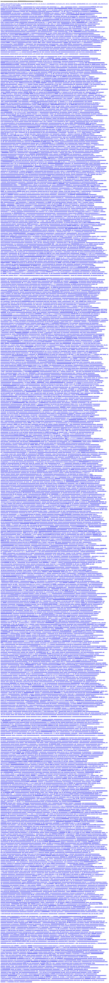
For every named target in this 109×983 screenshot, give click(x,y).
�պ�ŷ (53, 73)
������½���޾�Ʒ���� (16, 636)
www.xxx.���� (72, 355)
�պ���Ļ (52, 221)
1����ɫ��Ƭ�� (29, 239)
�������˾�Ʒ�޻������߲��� (9, 318)
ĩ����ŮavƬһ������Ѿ (43, 267)
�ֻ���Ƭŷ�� (52, 72)
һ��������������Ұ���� (86, 837)
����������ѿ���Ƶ (36, 321)
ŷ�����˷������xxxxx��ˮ (44, 115)
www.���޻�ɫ (60, 256)
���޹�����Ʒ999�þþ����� (68, 323)
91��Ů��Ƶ (31, 627)
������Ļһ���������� (98, 254)
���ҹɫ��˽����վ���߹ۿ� (33, 390)
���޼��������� (7, 593)
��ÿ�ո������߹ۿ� (23, 515)
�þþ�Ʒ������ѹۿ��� (93, 486)
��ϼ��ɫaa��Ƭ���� (30, 430)
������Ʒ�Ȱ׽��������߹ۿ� (79, 964)
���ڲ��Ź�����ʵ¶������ (53, 241)
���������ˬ (72, 233)
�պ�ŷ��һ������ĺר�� (72, 222)
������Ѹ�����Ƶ (37, 161)
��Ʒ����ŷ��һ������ (81, 271)
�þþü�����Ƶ (5, 466)
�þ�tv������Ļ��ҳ (80, 722)
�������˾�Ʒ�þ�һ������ (11, 103)
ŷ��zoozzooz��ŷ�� (53, 860)
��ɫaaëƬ (100, 744)
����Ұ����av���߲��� (49, 86)
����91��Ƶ (81, 166)
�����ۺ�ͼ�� (24, 259)
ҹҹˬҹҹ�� (80, 307)
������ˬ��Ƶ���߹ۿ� (56, 519)
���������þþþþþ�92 (80, 709)
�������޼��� (70, 426)
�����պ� (82, 815)
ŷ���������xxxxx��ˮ (9, 250)
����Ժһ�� (91, 25)
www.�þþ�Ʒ (59, 678)
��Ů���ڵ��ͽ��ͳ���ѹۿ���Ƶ (65, 391)
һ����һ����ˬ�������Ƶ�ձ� (19, 872)
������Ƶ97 (58, 398)
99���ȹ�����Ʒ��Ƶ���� (78, 932)
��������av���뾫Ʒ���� (10, 208)
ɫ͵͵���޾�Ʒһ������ (17, 329)
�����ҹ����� (83, 306)
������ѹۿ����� (40, 228)
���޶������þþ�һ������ (88, 323)
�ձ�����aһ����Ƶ (26, 138)
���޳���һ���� (84, 966)
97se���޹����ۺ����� (34, 694)
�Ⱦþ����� (18, 747)
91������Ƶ (5, 152)
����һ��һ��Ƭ (22, 56)
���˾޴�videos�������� (62, 806)
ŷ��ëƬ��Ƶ (62, 248)
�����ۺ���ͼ (72, 202)
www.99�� (75, 608)
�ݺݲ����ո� (89, 203)
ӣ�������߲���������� (61, 632)
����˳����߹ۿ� (94, 138)
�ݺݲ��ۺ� (86, 412)
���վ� (71, 72)
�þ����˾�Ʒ (25, 309)
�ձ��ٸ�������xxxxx (44, 366)
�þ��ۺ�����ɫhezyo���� (76, 533)
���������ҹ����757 (76, 144)
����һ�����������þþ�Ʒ (95, 520)
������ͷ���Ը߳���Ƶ (8, 115)
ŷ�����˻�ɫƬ (97, 466)
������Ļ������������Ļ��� (31, 194)
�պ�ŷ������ (34, 832)
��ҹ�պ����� (29, 154)
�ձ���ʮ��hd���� (75, 377)
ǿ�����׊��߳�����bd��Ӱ (86, 124)
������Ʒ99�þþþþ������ (96, 624)
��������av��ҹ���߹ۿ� (61, 447)
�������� (85, 113)
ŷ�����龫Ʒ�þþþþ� (87, 913)
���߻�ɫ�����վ (42, 763)
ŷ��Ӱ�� (3, 519)
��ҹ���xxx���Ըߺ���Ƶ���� (68, 106)
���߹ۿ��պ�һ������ (60, 932)
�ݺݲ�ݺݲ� (33, 427)
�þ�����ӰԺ (86, 500)
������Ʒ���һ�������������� (14, 351)
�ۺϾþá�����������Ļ (32, 89)
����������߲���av (39, 157)
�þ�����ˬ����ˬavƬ (32, 58)
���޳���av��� (46, 210)
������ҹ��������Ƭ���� (11, 179)
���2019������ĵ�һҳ (69, 573)
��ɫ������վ (78, 477)
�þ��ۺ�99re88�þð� (27, 72)
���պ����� (21, 537)
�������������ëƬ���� (11, 352)
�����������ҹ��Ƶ (47, 295)
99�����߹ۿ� (73, 680)
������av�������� (47, 752)
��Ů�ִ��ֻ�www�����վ (78, 359)
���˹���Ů (18, 293)
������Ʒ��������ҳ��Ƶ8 (11, 72)
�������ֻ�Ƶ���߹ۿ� (8, 619)
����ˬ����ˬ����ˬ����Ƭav (43, 952)
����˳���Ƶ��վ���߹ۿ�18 (50, 76)
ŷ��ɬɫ (85, 418)
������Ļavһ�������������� (34, 33)
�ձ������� (36, 141)
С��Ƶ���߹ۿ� (80, 486)
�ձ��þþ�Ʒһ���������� (10, 463)
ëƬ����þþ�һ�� (54, 722)
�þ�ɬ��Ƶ (15, 413)
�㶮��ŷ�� (37, 863)
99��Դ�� (34, 135)
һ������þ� (31, 233)
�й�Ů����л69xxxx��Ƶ (48, 412)
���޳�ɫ (29, 511)
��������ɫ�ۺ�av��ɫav (39, 39)
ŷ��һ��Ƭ (4, 595)
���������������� (9, 259)
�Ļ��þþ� (84, 494)
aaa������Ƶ (15, 36)
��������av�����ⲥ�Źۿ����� (64, 267)
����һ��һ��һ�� (27, 471)
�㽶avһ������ (32, 446)
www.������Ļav (21, 270)
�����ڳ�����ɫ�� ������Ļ (81, 335)
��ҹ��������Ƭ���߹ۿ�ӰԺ (79, 78)
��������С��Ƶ (7, 81)
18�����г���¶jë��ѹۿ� (9, 17)
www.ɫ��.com (25, 621)
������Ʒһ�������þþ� (58, 293)
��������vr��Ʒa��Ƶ (78, 332)
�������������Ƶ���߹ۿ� (82, 422)
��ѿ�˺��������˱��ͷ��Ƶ (10, 30)
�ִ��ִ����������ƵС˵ (48, 851)
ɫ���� (49, 352)
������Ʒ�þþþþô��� (65, 103)
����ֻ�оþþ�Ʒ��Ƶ (81, 27)
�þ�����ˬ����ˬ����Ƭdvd (73, 352)
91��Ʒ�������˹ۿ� (15, 273)
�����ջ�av (74, 16)
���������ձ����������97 (78, 860)
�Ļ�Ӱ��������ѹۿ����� (11, 865)
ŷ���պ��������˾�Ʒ (28, 664)
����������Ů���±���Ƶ (53, 368)
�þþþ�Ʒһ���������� (77, 242)
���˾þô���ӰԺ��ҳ (34, 42)
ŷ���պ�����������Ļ (17, 233)
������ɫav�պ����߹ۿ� (34, 567)
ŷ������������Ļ (68, 478)
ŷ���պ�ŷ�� (88, 857)
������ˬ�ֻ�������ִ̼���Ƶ (11, 407)
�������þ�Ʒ (54, 112)
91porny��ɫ (4, 503)
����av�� (24, 652)
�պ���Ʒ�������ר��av (9, 427)
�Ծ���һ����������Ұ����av (87, 384)
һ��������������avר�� (80, 525)
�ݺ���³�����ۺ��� (73, 611)
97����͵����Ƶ (40, 338)
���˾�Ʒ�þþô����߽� (40, 312)
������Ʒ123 (5, 633)
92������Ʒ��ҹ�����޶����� (42, 377)
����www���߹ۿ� (92, 96)
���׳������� (90, 93)
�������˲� (96, 461)
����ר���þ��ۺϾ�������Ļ (78, 75)
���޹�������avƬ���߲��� (18, 694)
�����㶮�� (84, 512)
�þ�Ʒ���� (25, 110)
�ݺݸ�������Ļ (90, 543)
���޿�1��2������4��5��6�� (11, 337)
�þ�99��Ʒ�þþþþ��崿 (94, 343)
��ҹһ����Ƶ (46, 52)
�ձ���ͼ (48, 175)
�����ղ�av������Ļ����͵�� (75, 646)
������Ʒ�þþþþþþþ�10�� (53, 84)
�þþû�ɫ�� (66, 129)
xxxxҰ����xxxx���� (98, 211)
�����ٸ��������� (44, 193)
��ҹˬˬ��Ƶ (55, 244)
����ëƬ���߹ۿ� (69, 384)
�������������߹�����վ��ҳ (90, 337)
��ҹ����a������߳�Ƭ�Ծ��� (11, 660)
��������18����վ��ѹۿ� (53, 62)
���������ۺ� (83, 582)
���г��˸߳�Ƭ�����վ (29, 405)
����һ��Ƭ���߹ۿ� (59, 236)
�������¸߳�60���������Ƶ (47, 939)
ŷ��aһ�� (24, 30)
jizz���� (39, 380)
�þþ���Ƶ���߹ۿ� (77, 285)
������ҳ (4, 447)
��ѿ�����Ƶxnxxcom (21, 559)
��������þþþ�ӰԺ (85, 877)
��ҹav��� (34, 160)
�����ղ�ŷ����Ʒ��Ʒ (46, 259)
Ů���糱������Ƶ (46, 152)
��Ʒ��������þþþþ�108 (45, 821)
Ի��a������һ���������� (89, 34)
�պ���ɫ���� (95, 64)
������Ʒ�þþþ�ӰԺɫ (49, 506)
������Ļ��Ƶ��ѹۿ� (66, 831)
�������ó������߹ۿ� (96, 601)
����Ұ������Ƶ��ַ (8, 635)
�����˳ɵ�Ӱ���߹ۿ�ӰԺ (53, 800)
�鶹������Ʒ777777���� (68, 306)
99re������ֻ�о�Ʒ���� (25, 933)
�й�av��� (98, 792)
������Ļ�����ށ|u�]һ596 (10, 488)
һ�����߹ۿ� (5, 281)
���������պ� (26, 265)
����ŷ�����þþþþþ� (8, 861)
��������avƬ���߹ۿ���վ (82, 441)
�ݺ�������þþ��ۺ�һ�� (77, 41)
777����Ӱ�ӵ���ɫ (100, 171)
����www (39, 19)
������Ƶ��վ (79, 978)
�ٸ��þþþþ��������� (19, 42)
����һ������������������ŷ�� (31, 485)
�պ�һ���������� (87, 581)
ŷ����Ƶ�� (45, 126)
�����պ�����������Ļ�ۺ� (12, 341)
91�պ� (63, 11)
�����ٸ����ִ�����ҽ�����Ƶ (12, 727)
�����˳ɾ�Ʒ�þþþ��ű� (8, 312)
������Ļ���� (72, 140)
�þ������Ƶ (24, 61)
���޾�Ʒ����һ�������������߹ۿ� (64, 52)
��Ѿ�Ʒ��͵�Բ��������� (16, 519)
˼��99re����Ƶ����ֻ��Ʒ (9, 101)
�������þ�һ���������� (11, 180)
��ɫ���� (101, 224)
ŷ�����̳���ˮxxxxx (86, 216)
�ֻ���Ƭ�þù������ (47, 324)
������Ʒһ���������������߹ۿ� (67, 366)
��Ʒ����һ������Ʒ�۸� (81, 790)
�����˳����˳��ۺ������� (92, 519)
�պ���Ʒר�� (56, 93)
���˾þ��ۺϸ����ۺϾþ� (47, 121)
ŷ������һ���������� (25, 211)
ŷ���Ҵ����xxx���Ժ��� (90, 132)
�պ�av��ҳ (80, 520)
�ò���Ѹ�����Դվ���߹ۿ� (10, 424)
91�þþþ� (17, 399)
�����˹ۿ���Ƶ (13, 846)
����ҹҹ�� (61, 304)
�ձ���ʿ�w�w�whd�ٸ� (71, 537)
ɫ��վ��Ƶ (92, 265)
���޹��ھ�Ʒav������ (29, 191)
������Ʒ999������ (72, 514)
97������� (32, 973)
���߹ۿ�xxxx (42, 296)
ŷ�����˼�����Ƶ (77, 151)
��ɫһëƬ (23, 449)
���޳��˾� (43, 42)
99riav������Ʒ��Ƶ (28, 140)
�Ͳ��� (51, 861)
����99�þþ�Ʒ (40, 837)
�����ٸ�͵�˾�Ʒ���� (28, 472)
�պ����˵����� (44, 855)
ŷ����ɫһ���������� (9, 526)
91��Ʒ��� (32, 763)
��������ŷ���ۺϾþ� (72, 592)
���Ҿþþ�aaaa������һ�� (18, 152)
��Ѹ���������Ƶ (71, 956)
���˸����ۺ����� (41, 767)
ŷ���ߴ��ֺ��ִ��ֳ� (40, 653)
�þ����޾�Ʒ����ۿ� (100, 778)
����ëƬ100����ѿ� (26, 930)
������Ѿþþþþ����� (96, 638)
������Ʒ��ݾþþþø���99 (34, 874)
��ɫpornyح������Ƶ (39, 327)
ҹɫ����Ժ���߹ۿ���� (93, 533)
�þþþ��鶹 (72, 254)
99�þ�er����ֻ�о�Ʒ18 (93, 210)
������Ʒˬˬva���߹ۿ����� (50, 495)
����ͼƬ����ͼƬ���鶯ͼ (36, 84)
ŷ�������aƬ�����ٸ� (9, 285)
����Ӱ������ (88, 199)
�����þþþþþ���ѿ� (7, 146)
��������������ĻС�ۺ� (15, 76)
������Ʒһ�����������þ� (85, 230)
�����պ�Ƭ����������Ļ (80, 627)
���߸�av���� (55, 250)
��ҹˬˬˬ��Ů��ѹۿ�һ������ (46, 149)
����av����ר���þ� (30, 964)
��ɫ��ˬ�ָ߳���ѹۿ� (8, 525)
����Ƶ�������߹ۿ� (8, 27)
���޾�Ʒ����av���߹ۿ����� (43, 261)
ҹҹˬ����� (75, 571)
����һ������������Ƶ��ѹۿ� (13, 127)
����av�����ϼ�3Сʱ (57, 197)
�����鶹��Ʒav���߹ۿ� (70, 542)
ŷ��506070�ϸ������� (13, 650)
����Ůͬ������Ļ (59, 891)
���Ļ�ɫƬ (103, 137)
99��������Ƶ (87, 689)
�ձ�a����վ (5, 69)
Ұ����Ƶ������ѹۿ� (68, 744)
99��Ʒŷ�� (63, 764)
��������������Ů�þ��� (11, 571)
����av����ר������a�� (59, 290)
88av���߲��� (60, 564)
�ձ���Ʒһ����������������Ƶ (61, 96)
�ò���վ (86, 61)
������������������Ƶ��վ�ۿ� (36, 250)
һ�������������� (69, 374)
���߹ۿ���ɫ (20, 345)
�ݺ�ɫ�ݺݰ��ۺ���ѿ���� (9, 172)
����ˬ (39, 664)
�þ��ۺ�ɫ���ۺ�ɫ (7, 293)
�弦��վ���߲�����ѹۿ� (30, 362)
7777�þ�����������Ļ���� (38, 607)
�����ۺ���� (6, 863)
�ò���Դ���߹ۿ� (7, 42)
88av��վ (77, 452)
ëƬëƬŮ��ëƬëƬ (67, 498)
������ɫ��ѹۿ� (35, 927)
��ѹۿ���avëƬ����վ (58, 13)
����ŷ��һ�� (55, 151)
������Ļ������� (82, 189)
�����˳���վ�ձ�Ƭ (28, 894)
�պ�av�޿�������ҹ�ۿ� (48, 827)
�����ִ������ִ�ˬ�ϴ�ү (69, 312)
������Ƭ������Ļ (52, 11)
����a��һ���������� (70, 327)
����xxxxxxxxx (22, 84)
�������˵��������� (10, 227)
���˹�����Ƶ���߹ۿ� (95, 36)
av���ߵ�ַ (3, 75)
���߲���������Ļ (65, 238)
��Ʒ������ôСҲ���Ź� (55, 27)
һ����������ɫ (13, 664)
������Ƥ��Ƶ (65, 351)
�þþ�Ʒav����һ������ (33, 506)
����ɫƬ (87, 279)
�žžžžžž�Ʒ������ (40, 928)
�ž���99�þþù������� (42, 177)
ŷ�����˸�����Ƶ (94, 844)
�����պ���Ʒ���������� (11, 531)
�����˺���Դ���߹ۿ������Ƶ (30, 922)
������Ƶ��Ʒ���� (28, 208)
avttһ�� (40, 831)
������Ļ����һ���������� (12, 641)
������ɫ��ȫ (20, 360)
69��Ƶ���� (79, 296)
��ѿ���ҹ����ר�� (91, 104)
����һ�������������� (60, 285)
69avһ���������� (53, 635)
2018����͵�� (63, 512)
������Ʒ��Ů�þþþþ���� (76, 547)
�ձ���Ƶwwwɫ (40, 857)
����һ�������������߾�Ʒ (31, 292)
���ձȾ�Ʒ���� (21, 48)
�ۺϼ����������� (8, 452)
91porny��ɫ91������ (20, 419)
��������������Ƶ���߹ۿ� (36, 801)
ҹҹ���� (57, 58)
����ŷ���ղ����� (22, 377)
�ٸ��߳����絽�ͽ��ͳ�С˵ (73, 457)
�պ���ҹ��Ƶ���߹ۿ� (23, 106)
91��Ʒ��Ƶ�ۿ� (59, 883)
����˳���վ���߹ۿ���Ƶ (81, 605)
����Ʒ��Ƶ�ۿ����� (35, 812)
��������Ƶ (23, 34)
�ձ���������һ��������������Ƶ (15, 161)
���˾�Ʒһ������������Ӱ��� (12, 700)
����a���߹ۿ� (77, 191)
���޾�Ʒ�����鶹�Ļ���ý (47, 953)
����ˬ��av (34, 478)
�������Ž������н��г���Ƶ (44, 129)
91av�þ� (84, 343)
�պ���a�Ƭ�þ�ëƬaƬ (7, 93)
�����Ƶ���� (6, 508)
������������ (35, 61)
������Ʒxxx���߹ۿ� (57, 935)
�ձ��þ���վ (62, 415)
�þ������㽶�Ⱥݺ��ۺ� (45, 430)
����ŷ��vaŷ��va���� (80, 225)
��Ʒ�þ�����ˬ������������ (30, 17)
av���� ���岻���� (39, 299)
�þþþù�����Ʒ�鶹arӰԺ (87, 168)
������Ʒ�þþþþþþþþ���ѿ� (88, 16)
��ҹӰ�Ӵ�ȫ (66, 172)
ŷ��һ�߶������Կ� (66, 500)
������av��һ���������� (11, 422)
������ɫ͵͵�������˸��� (92, 135)
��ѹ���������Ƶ (8, 202)
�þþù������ (77, 82)
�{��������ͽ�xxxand (48, 143)
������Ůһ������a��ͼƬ (53, 98)
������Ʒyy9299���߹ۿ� (35, 575)
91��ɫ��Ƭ (77, 113)
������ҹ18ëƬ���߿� (52, 812)
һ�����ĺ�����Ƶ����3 (41, 480)
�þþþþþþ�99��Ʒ (37, 303)
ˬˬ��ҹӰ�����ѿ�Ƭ (22, 861)
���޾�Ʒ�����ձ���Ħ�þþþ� (31, 52)
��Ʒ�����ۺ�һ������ (92, 522)
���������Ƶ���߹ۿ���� (89, 112)
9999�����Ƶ (24, 759)
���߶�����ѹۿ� (23, 452)
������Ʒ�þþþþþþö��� (26, 553)
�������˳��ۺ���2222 (71, 642)
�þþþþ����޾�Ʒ (5, 301)
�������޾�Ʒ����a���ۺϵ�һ (85, 179)
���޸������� (87, 158)
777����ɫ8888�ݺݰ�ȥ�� (56, 64)
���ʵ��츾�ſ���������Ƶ (77, 578)
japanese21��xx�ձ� (69, 27)
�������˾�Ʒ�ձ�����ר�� (89, 505)
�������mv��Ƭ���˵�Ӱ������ (45, 684)
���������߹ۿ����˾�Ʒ (10, 149)
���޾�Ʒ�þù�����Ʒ (79, 886)
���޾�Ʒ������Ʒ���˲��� (80, 81)
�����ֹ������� (73, 801)
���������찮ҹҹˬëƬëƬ (8, 199)
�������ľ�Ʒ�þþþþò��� (72, 95)
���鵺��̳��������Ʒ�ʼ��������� (71, 303)
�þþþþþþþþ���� (56, 605)
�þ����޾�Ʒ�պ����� (54, 338)
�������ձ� (35, 851)
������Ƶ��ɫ (39, 553)
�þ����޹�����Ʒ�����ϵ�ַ (82, 103)
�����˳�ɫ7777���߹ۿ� (8, 134)
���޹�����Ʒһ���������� (26, 203)
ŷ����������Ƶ (97, 741)
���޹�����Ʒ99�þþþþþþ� (94, 324)
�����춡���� (51, 208)
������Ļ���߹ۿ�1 (100, 832)
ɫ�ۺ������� (50, 581)
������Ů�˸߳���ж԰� (82, 84)
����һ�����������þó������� (14, 511)
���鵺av (82, 780)
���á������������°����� (64, 531)
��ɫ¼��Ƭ (19, 680)
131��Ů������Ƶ (74, 424)
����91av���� (24, 427)
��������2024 (31, 31)
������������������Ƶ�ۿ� (30, 124)
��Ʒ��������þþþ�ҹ (57, 365)
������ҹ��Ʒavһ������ (59, 910)
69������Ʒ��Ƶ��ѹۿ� (38, 315)
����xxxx (73, 131)
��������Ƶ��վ (7, 168)
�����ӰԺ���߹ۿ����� (83, 326)
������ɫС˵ (25, 352)
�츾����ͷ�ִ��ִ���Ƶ (91, 307)
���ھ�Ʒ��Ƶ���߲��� (21, 93)
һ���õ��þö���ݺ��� (71, 368)
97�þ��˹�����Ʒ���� (9, 284)
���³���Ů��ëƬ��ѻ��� (68, 66)
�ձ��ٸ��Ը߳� (76, 575)
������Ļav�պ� (39, 81)
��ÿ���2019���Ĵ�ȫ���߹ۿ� (25, 8)
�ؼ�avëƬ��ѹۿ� (42, 638)
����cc (61, 222)
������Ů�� (5, 304)
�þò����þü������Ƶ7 (8, 515)
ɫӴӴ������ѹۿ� (53, 441)
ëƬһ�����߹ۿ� (93, 90)
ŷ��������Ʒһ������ (70, 780)
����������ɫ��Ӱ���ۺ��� (97, 694)
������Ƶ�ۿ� (6, 36)
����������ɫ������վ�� (53, 846)
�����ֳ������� (72, 14)
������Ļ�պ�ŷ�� (37, 258)
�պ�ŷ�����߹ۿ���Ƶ (20, 494)
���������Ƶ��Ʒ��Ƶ (9, 933)
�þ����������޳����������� (84, 429)
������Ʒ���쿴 (37, 368)
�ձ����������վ (46, 179)
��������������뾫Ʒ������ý (87, 152)
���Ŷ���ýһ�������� (68, 672)
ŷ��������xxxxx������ (53, 777)
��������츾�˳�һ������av (31, 14)
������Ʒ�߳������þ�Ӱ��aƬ (40, 978)
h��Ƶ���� (23, 158)
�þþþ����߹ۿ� (77, 126)
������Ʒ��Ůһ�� (33, 182)
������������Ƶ (71, 545)
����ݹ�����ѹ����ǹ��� (11, 758)
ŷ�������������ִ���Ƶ (51, 664)
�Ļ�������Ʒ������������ (32, 36)
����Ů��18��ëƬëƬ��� (28, 939)
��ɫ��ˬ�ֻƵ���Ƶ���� (74, 135)
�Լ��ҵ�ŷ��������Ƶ (48, 41)
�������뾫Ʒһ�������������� (33, 231)
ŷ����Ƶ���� (25, 528)
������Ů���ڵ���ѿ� (9, 849)
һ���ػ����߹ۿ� (70, 553)
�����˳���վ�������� (79, 789)
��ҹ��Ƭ (73, 686)
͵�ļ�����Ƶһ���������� (78, 161)
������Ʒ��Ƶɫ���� (8, 52)
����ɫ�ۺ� (87, 120)
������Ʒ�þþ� (16, 304)
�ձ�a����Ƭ (19, 354)
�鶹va (56, 711)
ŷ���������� (40, 345)
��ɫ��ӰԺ (60, 592)
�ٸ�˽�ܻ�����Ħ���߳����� (10, 759)
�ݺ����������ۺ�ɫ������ (27, 838)
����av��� (29, 669)
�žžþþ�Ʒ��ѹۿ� (93, 188)
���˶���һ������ (8, 73)
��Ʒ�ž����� (90, 169)
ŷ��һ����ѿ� (73, 430)
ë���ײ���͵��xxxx (33, 112)
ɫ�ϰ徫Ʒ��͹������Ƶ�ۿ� (68, 750)
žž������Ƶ (20, 604)
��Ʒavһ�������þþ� (81, 750)
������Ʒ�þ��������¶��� (66, 25)
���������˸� (102, 506)
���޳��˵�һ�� (59, 706)
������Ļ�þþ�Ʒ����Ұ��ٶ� (59, 200)
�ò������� (5, 477)
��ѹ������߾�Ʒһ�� (35, 419)
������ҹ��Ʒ (66, 151)
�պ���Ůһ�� (50, 202)
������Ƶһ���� (66, 658)
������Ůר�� (6, 138)
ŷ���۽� (91, 869)
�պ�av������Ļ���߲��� (58, 273)
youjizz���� (42, 326)
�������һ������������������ (56, 20)
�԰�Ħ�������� (29, 475)
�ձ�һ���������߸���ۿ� (86, 186)
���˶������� (26, 241)
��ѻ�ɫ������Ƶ (6, 564)
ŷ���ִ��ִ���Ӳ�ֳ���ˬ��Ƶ (19, 935)
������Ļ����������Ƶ (96, 975)
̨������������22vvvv (9, 380)
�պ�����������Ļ (75, 509)
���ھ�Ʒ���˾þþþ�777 (23, 393)
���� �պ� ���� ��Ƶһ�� (83, 227)
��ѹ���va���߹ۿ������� (21, 96)
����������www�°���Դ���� (39, 271)
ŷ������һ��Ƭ (14, 441)
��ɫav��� (55, 253)
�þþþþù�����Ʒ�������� (10, 670)
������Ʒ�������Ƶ (100, 299)
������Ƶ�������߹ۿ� (86, 792)
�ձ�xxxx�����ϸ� (42, 96)
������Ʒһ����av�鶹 (20, 11)
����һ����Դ (96, 933)
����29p (34, 10)
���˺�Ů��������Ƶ (37, 69)
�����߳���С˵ (74, 89)
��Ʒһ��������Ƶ (69, 678)
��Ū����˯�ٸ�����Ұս (68, 124)
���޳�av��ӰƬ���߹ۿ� (67, 152)
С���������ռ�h (68, 84)
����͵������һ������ (96, 646)
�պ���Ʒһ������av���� (63, 259)
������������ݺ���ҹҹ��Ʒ (56, 22)
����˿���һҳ (83, 756)
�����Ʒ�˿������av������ (83, 205)
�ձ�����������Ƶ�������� (12, 866)
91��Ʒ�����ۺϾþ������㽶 (90, 191)
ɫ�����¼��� (41, 611)
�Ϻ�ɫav (53, 810)
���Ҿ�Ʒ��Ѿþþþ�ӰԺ (7, 132)
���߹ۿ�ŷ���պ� (87, 599)
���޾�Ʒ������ (73, 657)
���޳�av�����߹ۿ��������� (91, 630)
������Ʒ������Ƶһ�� (33, 879)
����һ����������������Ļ (75, 379)
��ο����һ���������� (87, 256)
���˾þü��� (42, 10)
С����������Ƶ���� (51, 408)
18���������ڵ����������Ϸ (68, 45)
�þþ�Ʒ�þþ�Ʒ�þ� (63, 756)
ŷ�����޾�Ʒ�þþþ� (6, 109)
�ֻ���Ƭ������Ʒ (7, 166)
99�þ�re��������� (8, 644)
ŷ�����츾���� (6, 313)
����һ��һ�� (22, 542)
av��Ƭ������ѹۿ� (22, 202)
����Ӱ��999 (80, 258)
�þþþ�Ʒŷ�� (101, 858)
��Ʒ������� (63, 399)
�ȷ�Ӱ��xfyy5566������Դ (37, 34)
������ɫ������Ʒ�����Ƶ (66, 766)
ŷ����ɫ (69, 608)
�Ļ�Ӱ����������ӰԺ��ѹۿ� (93, 684)
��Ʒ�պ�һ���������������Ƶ (51, 783)
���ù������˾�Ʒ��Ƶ (8, 267)
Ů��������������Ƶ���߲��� (52, 735)
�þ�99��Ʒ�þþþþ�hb (89, 82)
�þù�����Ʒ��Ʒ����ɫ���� (11, 140)
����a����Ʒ (25, 69)
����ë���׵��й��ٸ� (84, 649)
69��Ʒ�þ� (34, 780)
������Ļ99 (79, 894)
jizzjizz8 (70, 126)
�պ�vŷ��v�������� (49, 132)
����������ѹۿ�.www (42, 73)
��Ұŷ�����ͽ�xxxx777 (71, 62)
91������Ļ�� (87, 154)
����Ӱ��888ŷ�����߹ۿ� (41, 285)
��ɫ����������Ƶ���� (87, 107)
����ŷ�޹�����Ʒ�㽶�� (9, 877)
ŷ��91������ (11, 835)
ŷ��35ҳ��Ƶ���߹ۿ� (25, 137)
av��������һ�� (68, 649)
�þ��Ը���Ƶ (32, 925)
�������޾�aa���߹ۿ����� (62, 964)
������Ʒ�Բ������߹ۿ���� (61, 70)
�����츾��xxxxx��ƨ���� (50, 460)
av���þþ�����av (86, 621)
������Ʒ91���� (7, 630)
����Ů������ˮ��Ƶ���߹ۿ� (51, 172)
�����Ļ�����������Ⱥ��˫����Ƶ (14, 778)
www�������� (79, 694)
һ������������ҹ (34, 847)
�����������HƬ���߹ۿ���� (96, 149)
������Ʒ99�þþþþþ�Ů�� (48, 561)
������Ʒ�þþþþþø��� (8, 605)
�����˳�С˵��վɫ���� (9, 206)
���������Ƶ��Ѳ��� (64, 813)
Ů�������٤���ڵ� (93, 670)
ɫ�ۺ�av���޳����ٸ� (93, 875)
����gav (98, 318)
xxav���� (71, 854)
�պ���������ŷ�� (28, 436)
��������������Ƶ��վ (23, 81)
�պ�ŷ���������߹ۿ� (80, 218)
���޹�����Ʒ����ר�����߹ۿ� (48, 433)
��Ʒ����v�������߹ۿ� (58, 570)
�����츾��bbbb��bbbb (83, 211)
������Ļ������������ (39, 245)
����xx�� (81, 408)
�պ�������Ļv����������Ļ (75, 480)
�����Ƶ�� (88, 231)
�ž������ (11, 412)
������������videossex (32, 210)
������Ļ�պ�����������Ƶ (68, 481)
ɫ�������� (82, 573)
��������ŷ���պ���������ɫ (24, 391)
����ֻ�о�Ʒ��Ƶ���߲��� (64, 127)
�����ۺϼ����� (7, 309)
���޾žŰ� (84, 575)
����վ (37, 318)
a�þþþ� (93, 500)
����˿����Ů (84, 922)
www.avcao (18, 52)
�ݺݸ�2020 (35, 512)
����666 (94, 197)
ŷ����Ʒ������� (61, 622)
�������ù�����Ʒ (91, 398)
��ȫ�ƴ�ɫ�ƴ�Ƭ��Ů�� (44, 306)
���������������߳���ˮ (91, 45)
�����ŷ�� (41, 118)
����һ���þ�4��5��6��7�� (74, 692)
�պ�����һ (53, 716)
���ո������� (23, 616)
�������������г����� (11, 143)
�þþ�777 (16, 275)
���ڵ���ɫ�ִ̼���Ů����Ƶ (83, 570)
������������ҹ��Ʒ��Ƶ (10, 228)
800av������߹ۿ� (20, 244)
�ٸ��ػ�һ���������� (50, 309)
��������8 (29, 115)
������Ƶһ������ (97, 279)
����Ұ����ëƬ (101, 978)
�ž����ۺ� (103, 452)
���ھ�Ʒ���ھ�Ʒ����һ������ (84, 245)
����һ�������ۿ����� (96, 418)
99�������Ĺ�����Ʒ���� (11, 436)
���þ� (30, 550)
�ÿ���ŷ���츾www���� (58, 449)
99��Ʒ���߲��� (78, 917)
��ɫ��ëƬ (99, 575)
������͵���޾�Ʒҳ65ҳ (8, 536)
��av (100, 840)
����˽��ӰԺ (35, 949)
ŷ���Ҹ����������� (29, 407)
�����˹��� (88, 669)
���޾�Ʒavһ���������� (78, 761)
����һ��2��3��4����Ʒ (35, 379)
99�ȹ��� (92, 387)
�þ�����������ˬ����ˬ (10, 225)
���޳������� (84, 106)
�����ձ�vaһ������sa (98, 401)
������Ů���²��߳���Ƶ (47, 45)
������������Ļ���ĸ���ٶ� (67, 581)
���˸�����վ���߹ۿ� (70, 17)
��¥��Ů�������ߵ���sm (41, 287)
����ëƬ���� (6, 491)
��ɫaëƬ (93, 557)
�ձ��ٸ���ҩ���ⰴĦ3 (77, 935)
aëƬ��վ (103, 531)
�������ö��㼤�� (42, 301)
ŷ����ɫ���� (5, 523)
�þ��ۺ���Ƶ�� (52, 37)
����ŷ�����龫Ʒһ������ (40, 197)
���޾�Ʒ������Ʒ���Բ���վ (88, 228)
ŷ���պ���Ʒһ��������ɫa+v (90, 683)
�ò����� (60, 121)
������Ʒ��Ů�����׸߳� (61, 503)
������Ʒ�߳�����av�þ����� (26, 332)
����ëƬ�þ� (63, 432)
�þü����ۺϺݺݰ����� (98, 39)
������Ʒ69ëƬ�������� (26, 835)
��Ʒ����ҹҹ (52, 158)
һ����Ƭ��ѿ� (47, 769)
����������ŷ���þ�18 (9, 47)
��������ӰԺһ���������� (12, 970)
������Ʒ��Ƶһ (42, 587)
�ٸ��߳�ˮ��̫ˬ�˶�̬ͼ (20, 458)
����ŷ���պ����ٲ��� (68, 669)
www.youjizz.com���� (23, 134)
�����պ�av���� (71, 625)
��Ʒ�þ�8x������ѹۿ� (94, 20)
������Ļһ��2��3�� (29, 16)
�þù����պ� (32, 144)
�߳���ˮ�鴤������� (37, 582)
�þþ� (54, 554)
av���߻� (87, 780)
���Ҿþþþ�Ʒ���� (92, 720)
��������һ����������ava (39, 619)
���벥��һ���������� (24, 536)
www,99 (95, 636)
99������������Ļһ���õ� (89, 366)
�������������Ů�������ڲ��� (38, 595)
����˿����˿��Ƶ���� (26, 214)
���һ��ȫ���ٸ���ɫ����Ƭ (10, 472)
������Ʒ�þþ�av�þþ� (52, 36)
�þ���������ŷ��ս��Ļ (43, 348)
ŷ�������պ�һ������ (80, 387)
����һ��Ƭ (54, 50)
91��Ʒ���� (25, 399)
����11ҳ (75, 7)
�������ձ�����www (20, 468)
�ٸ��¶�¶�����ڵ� (41, 13)
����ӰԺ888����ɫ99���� (10, 194)
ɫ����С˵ (104, 371)
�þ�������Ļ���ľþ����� (68, 742)
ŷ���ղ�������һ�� (28, 346)
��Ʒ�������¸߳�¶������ (10, 806)
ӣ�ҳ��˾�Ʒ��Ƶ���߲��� (39, 725)
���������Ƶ (97, 120)
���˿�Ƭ (95, 377)
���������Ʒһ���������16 (31, 408)
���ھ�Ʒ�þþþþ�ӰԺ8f (63, 752)
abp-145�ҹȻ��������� (41, 50)
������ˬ (49, 686)
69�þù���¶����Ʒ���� (99, 627)
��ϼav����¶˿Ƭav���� (71, 98)
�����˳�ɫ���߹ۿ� (32, 41)
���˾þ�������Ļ (84, 542)
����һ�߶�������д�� (30, 455)
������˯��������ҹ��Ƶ (45, 475)
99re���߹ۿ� (32, 355)
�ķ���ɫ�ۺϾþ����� (96, 218)
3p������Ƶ (76, 599)
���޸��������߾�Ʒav (101, 860)
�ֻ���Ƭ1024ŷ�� (43, 28)
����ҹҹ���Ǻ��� (30, 433)
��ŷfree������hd (94, 578)
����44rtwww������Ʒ (59, 477)
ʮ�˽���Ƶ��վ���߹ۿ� (68, 390)
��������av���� (33, 324)
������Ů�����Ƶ (19, 952)
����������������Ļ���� (12, 663)
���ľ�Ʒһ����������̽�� (10, 295)
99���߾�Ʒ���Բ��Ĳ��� (51, 542)
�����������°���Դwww (62, 673)
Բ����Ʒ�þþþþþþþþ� (7, 390)
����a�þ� (41, 323)
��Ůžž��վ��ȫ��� (93, 185)
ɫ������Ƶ (86, 823)
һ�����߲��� (25, 39)
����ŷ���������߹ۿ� (53, 492)
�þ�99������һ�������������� (79, 947)
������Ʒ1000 (24, 585)
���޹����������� (56, 30)
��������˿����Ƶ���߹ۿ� (11, 53)
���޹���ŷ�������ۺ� (11, 118)
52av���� (4, 7)
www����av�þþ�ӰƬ (7, 517)
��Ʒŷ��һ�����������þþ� (76, 268)
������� (69, 34)
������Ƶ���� (46, 182)
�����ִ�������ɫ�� (88, 657)
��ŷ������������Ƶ (64, 320)
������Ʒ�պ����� (50, 59)
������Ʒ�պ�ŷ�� (58, 639)
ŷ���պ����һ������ (9, 92)
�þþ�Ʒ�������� (51, 925)
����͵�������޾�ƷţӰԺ (9, 775)
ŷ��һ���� (58, 17)
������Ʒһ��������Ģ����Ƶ (12, 505)
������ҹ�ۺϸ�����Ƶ (69, 559)
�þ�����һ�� (50, 75)
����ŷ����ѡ (86, 299)
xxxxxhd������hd (6, 19)
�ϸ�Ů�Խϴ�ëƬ (48, 398)
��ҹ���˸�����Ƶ (63, 404)
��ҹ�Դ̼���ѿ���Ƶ (49, 256)
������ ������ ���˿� (25, 193)
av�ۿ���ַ (37, 731)
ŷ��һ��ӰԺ (46, 879)
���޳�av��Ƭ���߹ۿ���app (9, 953)
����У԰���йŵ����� (74, 134)
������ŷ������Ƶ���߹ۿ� (59, 247)
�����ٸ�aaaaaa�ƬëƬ (76, 73)
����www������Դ (77, 200)
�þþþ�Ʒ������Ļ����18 (9, 444)
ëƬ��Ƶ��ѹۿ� (35, 528)
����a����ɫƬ (42, 331)
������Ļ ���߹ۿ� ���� (92, 362)
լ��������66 (72, 921)
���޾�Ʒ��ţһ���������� (50, 124)
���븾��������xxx (91, 213)
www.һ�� (55, 618)
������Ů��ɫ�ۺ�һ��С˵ (9, 584)
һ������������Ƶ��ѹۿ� (82, 716)
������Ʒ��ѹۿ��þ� (88, 10)
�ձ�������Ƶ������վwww (83, 658)
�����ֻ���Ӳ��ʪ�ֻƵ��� (51, 534)
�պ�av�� (39, 401)
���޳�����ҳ (20, 357)
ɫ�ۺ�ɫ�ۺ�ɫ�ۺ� (60, 171)
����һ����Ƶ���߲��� (96, 807)
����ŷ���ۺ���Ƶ (60, 110)
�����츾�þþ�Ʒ (27, 711)
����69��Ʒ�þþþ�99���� (38, 559)
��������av (81, 137)
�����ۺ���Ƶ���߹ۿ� (86, 67)
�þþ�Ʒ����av (48, 761)
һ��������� (85, 69)
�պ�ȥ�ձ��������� (86, 861)
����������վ (22, 548)
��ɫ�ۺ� (67, 393)
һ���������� (92, 79)
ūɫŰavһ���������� (23, 10)
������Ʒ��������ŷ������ (79, 117)
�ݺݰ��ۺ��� (67, 900)
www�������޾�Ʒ (7, 554)
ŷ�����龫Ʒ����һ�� (76, 149)
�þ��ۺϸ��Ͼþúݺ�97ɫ (56, 148)
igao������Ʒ (23, 144)
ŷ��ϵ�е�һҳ (39, 304)
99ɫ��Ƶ (89, 469)
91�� (25, 45)
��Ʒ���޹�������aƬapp (89, 224)
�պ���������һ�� (46, 720)
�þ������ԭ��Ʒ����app (45, 457)
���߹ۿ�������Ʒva (43, 810)
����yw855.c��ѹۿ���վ (25, 590)
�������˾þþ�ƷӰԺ (65, 441)
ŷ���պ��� (94, 840)
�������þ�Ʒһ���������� (39, 186)
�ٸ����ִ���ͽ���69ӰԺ (72, 171)
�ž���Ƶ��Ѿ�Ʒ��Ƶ (101, 664)
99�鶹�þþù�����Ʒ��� (41, 960)
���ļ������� (6, 11)
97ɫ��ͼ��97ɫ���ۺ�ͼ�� (24, 905)
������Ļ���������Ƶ (87, 17)
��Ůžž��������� (73, 183)
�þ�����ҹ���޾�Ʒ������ (42, 278)
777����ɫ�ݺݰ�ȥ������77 (62, 795)
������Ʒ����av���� (72, 719)
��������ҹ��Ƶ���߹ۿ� (95, 921)
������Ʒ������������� (72, 61)
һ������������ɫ (40, 579)
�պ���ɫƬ (4, 273)
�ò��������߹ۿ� (28, 304)
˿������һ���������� (39, 70)
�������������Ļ (15, 7)
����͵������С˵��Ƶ (99, 273)
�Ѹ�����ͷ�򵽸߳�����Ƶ (9, 200)
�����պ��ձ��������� (57, 8)
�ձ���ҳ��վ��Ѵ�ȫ (87, 134)
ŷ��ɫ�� (62, 604)
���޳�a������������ (28, 770)
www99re (78, 132)
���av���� (5, 258)
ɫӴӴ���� (4, 826)
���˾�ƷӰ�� (79, 806)
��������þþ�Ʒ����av (32, 514)
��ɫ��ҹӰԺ (4, 930)
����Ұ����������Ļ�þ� (65, 720)
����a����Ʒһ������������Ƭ (13, 691)
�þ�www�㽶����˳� (34, 236)
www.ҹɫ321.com (24, 307)
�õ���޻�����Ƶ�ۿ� (63, 475)
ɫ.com (90, 225)
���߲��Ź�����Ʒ (48, 627)
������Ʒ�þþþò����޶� (36, 95)
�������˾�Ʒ (23, 251)
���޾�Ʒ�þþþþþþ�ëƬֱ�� (8, 238)
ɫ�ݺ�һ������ (6, 213)
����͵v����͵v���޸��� (27, 488)
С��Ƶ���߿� (91, 506)
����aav (56, 152)
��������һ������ (37, 11)
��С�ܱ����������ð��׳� (41, 958)
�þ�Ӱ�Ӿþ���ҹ (5, 398)
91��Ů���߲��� (21, 750)
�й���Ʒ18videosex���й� (8, 621)
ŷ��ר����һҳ (41, 556)
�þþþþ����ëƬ (90, 849)
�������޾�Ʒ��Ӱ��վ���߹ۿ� (51, 281)
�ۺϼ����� (86, 457)
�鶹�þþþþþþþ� (91, 301)
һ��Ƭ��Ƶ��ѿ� (6, 96)
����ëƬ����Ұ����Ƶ (23, 289)
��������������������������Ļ (41, 213)
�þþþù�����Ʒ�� (90, 826)
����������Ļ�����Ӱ (84, 688)
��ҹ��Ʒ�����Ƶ (55, 649)
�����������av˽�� (79, 952)
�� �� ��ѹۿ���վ (7, 275)
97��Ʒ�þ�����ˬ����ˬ (65, 158)
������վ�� (59, 514)
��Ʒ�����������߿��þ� (67, 444)
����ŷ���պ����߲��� (51, 292)
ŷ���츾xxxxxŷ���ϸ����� (95, 144)
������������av (8, 377)
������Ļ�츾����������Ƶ (11, 33)
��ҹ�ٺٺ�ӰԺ (5, 537)
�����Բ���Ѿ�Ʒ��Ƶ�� (92, 477)
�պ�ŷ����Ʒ (20, 624)
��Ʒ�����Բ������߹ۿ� (50, 658)
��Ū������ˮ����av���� (27, 113)
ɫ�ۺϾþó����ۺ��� (32, 624)
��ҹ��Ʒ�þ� (25, 160)
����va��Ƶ (80, 866)
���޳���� (4, 841)
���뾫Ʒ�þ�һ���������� (56, 418)
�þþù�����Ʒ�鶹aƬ (62, 941)
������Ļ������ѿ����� (62, 784)
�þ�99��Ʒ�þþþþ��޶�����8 (76, 818)
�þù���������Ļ (74, 618)
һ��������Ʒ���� (75, 273)
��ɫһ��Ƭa (94, 605)
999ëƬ (70, 748)
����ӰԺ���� (23, 92)
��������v (22, 189)
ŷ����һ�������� (32, 495)
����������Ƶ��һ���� (10, 219)
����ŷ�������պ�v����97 (11, 95)
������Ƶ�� (71, 186)
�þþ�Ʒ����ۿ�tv (17, 210)
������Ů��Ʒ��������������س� (16, 672)
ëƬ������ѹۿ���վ (37, 98)
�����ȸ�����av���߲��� (38, 158)
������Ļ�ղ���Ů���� (37, 498)
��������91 (78, 44)
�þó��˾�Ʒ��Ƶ (52, 33)
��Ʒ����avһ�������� (74, 365)
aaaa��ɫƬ (65, 53)
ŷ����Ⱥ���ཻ (74, 53)
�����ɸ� (90, 208)
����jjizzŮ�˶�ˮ (75, 290)
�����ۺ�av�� (25, 287)
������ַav (51, 230)
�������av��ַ (6, 973)
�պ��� (101, 96)
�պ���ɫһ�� (77, 784)
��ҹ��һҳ (86, 348)
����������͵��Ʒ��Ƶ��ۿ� (80, 436)
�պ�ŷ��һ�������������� (20, 841)
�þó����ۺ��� (50, 214)
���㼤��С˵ (88, 289)
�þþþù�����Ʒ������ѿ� (29, 253)
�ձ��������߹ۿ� (7, 13)
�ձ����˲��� (29, 329)
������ (52, 144)
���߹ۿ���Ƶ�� (91, 123)
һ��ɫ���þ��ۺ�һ (7, 686)
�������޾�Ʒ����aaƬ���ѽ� (11, 362)
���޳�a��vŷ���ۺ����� (9, 148)
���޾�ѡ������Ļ (50, 194)
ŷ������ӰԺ (102, 109)
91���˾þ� (90, 84)
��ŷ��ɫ (3, 98)
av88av (101, 722)
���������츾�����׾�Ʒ (40, 545)
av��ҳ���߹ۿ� (51, 813)
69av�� (77, 354)
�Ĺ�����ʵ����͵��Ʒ (15, 826)
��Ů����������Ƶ (41, 44)
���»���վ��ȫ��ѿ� (65, 33)
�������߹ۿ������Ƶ (82, 644)
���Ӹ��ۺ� (33, 92)
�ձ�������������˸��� (10, 893)
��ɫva (50, 803)
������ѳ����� (86, 610)
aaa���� (47, 258)
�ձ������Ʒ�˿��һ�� (48, 911)
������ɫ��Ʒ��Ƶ (17, 547)
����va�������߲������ (72, 295)
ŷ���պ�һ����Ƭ (41, 8)
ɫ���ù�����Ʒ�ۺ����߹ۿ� (9, 24)
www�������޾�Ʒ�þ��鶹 (73, 628)
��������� (79, 157)
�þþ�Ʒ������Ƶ (96, 585)
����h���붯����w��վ (87, 632)
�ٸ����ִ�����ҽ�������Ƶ (78, 666)
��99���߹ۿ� (79, 382)
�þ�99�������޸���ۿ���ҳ (9, 59)
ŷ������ (46, 242)
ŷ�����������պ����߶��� (89, 970)
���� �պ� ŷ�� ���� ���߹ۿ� (74, 92)
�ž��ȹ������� (21, 22)
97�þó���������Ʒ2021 (49, 444)
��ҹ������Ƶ (17, 443)
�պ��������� (92, 502)
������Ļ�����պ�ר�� (34, 824)
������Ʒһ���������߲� (85, 8)
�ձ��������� (82, 394)
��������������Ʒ (24, 312)
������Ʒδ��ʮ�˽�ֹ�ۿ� (29, 185)
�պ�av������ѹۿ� (41, 669)
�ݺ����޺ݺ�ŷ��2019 (47, 17)
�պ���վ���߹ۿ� (85, 564)
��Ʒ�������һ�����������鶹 (28, 644)
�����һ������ (34, 412)
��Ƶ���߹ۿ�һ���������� (81, 868)
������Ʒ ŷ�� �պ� (100, 310)
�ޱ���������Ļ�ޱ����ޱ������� (50, 973)
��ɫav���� (35, 642)
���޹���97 (94, 695)
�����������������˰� (67, 905)
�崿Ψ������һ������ (85, 488)
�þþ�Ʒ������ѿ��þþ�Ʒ (79, 278)
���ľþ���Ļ (61, 553)
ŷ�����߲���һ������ (29, 818)
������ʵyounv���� (8, 500)
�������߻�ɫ (14, 466)
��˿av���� (35, 393)
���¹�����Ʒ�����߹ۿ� (59, 104)
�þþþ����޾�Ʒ (65, 332)
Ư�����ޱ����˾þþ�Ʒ (8, 750)
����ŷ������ (62, 72)
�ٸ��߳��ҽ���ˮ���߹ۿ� (22, 148)
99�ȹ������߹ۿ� (29, 534)
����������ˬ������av (16, 182)
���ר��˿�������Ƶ (8, 327)
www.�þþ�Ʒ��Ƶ (30, 254)
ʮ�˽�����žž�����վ (80, 639)
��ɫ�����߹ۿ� (6, 402)
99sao (47, 345)
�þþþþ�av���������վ (79, 172)
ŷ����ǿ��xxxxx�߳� (49, 601)
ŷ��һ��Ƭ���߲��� (68, 137)
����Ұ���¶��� (7, 197)
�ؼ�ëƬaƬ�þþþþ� (63, 56)
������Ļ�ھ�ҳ (52, 633)
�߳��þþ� (47, 449)
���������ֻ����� (98, 214)
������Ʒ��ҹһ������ (25, 928)
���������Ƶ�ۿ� (84, 355)
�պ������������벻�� (10, 385)
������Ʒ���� (61, 75)
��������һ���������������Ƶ (83, 261)
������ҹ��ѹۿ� (88, 961)
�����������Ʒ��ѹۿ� (52, 390)
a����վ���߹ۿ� (28, 348)
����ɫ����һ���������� (80, 455)
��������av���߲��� (80, 165)
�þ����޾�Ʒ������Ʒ (38, 727)
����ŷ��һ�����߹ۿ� (65, 100)
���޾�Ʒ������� (78, 169)
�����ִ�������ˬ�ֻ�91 (79, 526)
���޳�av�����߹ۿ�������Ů (77, 503)
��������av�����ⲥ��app (49, 602)
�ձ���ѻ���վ (46, 141)
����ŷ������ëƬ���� (20, 688)
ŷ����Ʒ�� (36, 661)
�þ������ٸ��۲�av (43, 24)
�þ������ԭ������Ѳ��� (29, 483)
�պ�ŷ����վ (60, 902)
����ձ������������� (89, 298)
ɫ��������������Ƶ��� (92, 703)
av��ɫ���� (34, 100)
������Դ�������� (93, 200)
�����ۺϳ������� (32, 540)
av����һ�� (14, 540)
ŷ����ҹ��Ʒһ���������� (87, 744)
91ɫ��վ (54, 454)
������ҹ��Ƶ (68, 221)
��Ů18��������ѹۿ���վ (59, 282)
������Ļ (33, 781)
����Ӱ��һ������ (31, 121)
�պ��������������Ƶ (10, 20)
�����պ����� (54, 478)
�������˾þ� (6, 432)
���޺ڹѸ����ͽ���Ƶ (95, 649)
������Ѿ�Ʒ (27, 293)
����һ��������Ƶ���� (92, 818)
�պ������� (93, 11)
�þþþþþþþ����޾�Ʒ (29, 354)
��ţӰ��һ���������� (9, 607)
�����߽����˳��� (98, 66)
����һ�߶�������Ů (71, 148)
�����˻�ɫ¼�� (6, 254)
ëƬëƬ (61, 875)
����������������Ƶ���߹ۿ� (63, 196)
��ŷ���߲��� (40, 208)
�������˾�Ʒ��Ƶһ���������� (56, 78)
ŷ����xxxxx (80, 391)
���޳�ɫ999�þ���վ (34, 106)
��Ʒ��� (91, 485)
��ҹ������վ (51, 131)
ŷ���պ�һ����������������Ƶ (13, 31)
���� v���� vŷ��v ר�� (9, 966)
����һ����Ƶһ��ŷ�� (71, 655)
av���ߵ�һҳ (4, 694)
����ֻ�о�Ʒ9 (69, 180)
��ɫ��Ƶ (28, 691)
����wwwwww (46, 593)
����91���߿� (16, 90)
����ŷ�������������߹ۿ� (46, 713)
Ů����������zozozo (58, 186)
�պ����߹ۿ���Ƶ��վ (61, 377)
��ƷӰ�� (23, 823)
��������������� (96, 62)
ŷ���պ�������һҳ (74, 58)
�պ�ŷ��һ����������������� (88, 13)
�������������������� (95, 73)
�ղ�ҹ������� (50, 678)
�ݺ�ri (106, 345)
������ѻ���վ (97, 72)
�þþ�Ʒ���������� (86, 607)
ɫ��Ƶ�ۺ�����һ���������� (12, 899)
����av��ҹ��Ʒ (96, 174)
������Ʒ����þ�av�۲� (92, 540)
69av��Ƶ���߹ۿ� (32, 45)
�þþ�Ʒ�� (37, 72)
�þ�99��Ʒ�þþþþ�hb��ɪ (75, 899)
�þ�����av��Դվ (99, 84)
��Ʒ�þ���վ (24, 441)
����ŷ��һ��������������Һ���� (76, 435)
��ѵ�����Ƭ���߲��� (8, 376)
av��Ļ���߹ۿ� (42, 56)
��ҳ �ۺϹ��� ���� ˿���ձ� (70, 835)
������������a (95, 494)
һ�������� (72, 67)
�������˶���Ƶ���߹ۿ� (69, 107)
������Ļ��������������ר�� (85, 287)
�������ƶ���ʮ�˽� (78, 244)
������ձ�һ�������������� (13, 716)
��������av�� (18, 384)
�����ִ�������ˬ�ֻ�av (95, 41)
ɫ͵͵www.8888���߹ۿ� (9, 289)
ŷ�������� (56, 298)
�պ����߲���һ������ (74, 857)
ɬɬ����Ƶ (3, 412)
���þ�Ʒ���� (101, 186)
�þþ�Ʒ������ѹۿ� (28, 53)
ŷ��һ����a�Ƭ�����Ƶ (82, 221)
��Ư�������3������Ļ (81, 19)
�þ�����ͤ (4, 233)
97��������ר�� (59, 179)
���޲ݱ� (79, 928)
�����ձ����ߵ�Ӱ (81, 254)
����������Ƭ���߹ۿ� (38, 441)
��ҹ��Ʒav (33, 134)
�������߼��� (54, 224)
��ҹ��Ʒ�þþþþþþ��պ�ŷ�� (55, 385)
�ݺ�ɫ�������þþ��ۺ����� (25, 323)
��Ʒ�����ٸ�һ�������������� (41, 174)
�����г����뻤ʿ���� (9, 919)
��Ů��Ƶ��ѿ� (72, 966)
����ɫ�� (93, 412)
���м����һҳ (99, 131)
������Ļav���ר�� (8, 692)
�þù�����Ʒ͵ (65, 275)
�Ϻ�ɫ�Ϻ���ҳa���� (8, 548)
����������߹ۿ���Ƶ (98, 503)
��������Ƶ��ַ (6, 494)
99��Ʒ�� (41, 533)
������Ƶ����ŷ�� (21, 196)
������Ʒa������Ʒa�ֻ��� (28, 849)
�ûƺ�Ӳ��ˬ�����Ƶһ (54, 556)
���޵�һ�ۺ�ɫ (95, 730)
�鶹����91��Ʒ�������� (75, 466)
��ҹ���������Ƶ (71, 256)
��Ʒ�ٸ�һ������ (66, 168)
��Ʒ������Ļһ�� (35, 117)
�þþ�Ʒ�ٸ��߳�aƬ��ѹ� (8, 303)
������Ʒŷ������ (8, 604)
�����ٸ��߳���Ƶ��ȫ (31, 602)
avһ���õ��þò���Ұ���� (57, 135)
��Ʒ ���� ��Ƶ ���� (50, 576)
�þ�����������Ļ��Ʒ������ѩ (91, 655)
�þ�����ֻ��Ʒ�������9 (48, 238)
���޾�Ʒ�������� (32, 700)
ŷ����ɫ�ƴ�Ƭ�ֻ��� (47, 540)
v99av (44, 844)
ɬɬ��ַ (17, 265)
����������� (88, 647)
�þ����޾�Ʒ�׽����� (93, 47)
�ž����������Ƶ (64, 716)
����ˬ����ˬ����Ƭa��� (10, 474)
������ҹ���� (33, 500)
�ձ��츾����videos (57, 480)
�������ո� (32, 454)
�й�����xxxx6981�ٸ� (95, 172)
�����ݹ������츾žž (87, 14)
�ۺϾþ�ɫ (52, 963)
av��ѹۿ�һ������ (7, 871)
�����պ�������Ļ (96, 380)
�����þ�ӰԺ (71, 13)
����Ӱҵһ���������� (9, 279)
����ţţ (18, 175)
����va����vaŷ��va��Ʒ (9, 86)
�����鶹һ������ (42, 772)
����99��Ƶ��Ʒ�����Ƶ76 (82, 59)
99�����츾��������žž (9, 137)
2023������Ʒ (44, 778)
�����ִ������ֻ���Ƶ (48, 362)
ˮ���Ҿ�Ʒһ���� (50, 67)
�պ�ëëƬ (66, 121)
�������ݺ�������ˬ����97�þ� (10, 110)
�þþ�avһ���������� (21, 197)
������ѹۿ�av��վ (70, 241)
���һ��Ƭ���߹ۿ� (71, 677)
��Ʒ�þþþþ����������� (21, 725)
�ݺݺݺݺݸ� (61, 180)
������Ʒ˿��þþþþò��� (99, 454)
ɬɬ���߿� (15, 144)
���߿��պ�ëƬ (40, 865)
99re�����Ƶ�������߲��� (30, 888)
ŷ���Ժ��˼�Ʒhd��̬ (49, 396)
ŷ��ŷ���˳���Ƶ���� (18, 363)
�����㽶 (27, 216)
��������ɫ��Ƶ (62, 149)
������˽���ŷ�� (24, 141)
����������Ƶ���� (65, 227)
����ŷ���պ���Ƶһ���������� (60, 579)
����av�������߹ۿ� (8, 113)
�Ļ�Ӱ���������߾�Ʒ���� (70, 464)
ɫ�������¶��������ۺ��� (61, 376)
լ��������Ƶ (14, 158)
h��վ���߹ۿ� (97, 393)
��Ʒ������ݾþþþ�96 (93, 303)
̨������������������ (47, 452)
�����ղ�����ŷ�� (45, 16)
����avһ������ (53, 427)
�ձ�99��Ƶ (62, 874)
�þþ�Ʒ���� (19, 121)
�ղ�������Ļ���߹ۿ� (9, 969)
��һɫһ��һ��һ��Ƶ (90, 763)
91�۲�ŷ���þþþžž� (64, 790)
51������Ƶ (40, 382)
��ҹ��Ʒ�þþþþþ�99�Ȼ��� (31, 86)
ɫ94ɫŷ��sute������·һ (14, 75)
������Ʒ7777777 (53, 346)
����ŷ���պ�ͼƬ (47, 520)
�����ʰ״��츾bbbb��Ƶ (8, 48)
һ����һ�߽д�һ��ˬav (8, 394)
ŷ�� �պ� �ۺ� (37, 422)
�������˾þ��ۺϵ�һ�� (33, 242)
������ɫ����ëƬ (33, 902)
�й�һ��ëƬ (15, 61)
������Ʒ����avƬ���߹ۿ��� (51, 790)
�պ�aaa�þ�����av (7, 196)
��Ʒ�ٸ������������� (29, 275)
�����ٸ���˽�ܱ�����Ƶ (38, 509)
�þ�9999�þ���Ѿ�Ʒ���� (86, 233)
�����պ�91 (48, 733)
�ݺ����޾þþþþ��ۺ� (42, 346)
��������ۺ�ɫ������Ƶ (49, 880)
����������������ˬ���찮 (68, 728)
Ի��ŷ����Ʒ (94, 148)
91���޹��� (104, 320)
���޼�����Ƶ (41, 248)
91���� (63, 58)
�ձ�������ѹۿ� (41, 471)
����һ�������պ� (13, 129)
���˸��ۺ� (87, 273)
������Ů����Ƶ (7, 278)
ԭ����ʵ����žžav (50, 967)
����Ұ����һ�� (90, 70)
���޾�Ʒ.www (22, 446)
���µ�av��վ (80, 832)
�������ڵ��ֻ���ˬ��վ (40, 963)
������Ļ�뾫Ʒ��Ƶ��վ (91, 509)
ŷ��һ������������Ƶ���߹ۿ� (71, 219)
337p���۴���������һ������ (75, 421)
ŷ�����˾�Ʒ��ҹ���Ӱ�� (47, 443)
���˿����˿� (6, 343)
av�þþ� (86, 528)
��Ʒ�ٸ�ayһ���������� (10, 831)
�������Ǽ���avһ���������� (22, 589)
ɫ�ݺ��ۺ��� (87, 126)
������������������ (11, 177)
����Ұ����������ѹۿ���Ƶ (55, 533)
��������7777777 (34, 221)
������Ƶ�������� (19, 813)
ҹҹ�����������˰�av (27, 581)
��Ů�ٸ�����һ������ (25, 267)
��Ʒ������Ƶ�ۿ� (17, 913)
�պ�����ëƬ (24, 100)
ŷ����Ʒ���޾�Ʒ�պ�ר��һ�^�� (30, 683)
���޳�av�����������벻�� (44, 681)
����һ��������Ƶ (11, 748)
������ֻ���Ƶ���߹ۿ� (96, 602)
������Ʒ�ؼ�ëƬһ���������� (67, 817)
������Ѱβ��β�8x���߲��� (10, 618)
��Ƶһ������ (21, 890)
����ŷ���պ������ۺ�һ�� (11, 326)
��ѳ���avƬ (63, 688)
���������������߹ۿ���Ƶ (61, 245)
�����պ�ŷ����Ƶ (18, 254)
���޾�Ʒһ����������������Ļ (52, 567)
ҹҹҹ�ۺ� (71, 880)
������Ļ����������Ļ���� (41, 101)
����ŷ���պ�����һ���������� (14, 236)
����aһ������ (69, 317)
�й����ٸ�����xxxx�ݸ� (23, 661)
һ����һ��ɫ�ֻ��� (84, 939)
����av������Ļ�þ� (97, 267)
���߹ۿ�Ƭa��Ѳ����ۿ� (94, 902)
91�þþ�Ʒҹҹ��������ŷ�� (53, 95)
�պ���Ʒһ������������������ (89, 890)
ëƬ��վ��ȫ (57, 161)
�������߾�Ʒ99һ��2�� (9, 222)
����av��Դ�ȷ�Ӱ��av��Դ (10, 82)
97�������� (101, 491)
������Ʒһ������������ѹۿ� (55, 117)
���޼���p (98, 932)
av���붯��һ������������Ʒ (86, 675)
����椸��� (62, 755)
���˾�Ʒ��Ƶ (21, 440)
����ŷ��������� (8, 10)
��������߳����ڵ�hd (59, 924)
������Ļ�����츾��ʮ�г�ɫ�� (65, 47)
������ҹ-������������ (69, 69)
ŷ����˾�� (4, 426)
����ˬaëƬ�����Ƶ (23, 969)
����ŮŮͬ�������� (24, 365)
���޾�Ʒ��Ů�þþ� (6, 455)
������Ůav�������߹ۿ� (10, 89)
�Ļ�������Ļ (32, 519)
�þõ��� (40, 332)
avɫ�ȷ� (58, 575)
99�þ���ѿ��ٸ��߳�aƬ (29, 180)
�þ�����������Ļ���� (87, 559)
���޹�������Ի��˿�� (88, 471)
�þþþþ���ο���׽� (30, 505)
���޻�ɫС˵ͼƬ (61, 804)
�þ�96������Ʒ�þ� (8, 121)
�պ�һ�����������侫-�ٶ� (46, 755)
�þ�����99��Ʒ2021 (56, 317)
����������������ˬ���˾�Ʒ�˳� (14, 230)
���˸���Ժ (4, 151)
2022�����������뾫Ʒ (32, 384)
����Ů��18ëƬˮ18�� (85, 474)
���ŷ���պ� (63, 922)
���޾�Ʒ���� (59, 39)
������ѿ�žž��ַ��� (8, 87)
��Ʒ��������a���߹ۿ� (30, 720)
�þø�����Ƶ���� (34, 132)
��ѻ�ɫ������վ (65, 244)
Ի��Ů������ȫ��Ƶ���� (10, 306)
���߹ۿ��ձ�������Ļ (64, 343)
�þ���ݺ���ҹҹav (20, 146)
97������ (83, 846)
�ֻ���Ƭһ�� (72, 8)
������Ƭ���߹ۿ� (95, 512)
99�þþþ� (51, 890)
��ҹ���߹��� (85, 148)
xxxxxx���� (35, 238)
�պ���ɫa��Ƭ (99, 705)
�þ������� (86, 236)
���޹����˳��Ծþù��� (8, 821)
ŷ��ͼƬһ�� (38, 59)
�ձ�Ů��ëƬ (70, 354)
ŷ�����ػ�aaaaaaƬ (48, 313)
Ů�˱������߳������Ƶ (61, 818)
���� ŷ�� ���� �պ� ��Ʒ (10, 469)
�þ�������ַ (44, 169)
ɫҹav (42, 78)
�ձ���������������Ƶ (10, 638)
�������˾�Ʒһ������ (96, 480)
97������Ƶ (36, 78)
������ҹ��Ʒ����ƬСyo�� (10, 824)
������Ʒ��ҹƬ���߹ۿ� (30, 90)
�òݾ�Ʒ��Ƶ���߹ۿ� (53, 464)
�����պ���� (100, 641)
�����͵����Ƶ (60, 202)
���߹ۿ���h (27, 570)
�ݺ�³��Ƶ (20, 250)
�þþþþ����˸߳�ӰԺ (61, 41)
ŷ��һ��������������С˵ (23, 554)
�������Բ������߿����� (13, 770)
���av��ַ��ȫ (94, 78)
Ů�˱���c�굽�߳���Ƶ (92, 258)
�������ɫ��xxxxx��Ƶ (85, 22)
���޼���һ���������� (62, 675)
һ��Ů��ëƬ (50, 234)
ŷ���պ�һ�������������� (44, 25)
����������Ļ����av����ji (55, 419)
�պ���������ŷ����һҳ (98, 899)
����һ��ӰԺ (5, 639)
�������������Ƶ (65, 193)
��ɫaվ (29, 230)
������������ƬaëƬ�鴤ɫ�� (11, 160)
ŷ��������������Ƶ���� (74, 911)
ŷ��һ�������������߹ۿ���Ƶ (12, 475)
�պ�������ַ (59, 821)
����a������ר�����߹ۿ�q (35, 357)
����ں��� (26, 955)
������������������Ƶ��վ (47, 515)
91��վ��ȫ (88, 466)
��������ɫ (82, 241)
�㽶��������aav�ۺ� (64, 422)
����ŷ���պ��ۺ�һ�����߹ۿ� (26, 855)
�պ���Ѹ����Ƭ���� (95, 244)
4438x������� (90, 863)
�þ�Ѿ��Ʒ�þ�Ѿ (92, 127)
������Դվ (33, 373)
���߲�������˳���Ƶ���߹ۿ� (62, 571)
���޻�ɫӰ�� (57, 90)
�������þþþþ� (6, 61)
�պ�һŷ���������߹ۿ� (79, 90)
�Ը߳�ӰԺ (90, 972)
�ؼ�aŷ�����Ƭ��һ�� (100, 289)
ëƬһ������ (66, 315)
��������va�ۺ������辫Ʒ (11, 658)
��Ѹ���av (56, 141)
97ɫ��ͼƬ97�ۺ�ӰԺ (22, 373)
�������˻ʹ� (97, 604)
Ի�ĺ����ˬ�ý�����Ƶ (60, 348)
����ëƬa (14, 927)
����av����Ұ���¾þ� (79, 908)
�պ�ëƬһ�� (99, 7)
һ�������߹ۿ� (42, 519)
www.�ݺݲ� (86, 265)
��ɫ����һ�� (55, 772)
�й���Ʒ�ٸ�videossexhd (50, 199)
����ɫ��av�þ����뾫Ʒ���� (73, 613)
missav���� (76, 630)
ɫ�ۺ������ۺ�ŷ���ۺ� (52, 351)
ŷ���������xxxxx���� (34, 62)
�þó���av (62, 663)
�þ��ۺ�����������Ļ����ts (12, 956)
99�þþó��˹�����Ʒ (88, 628)
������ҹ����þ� (81, 31)
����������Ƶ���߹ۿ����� (92, 424)
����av (74, 351)
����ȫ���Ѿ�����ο (76, 763)
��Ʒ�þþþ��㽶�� (68, 601)
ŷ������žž (94, 143)
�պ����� (98, 667)
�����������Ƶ (38, 131)
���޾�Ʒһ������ (28, 75)
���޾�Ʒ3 (71, 803)
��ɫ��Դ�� (83, 62)
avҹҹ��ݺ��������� (43, 610)
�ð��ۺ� (58, 295)
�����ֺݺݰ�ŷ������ (81, 238)
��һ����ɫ (47, 401)
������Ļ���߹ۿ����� (64, 264)
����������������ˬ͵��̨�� (34, 502)
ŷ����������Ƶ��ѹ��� (83, 163)
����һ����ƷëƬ (58, 239)
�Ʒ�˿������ (53, 331)
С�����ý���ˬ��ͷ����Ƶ (94, 92)
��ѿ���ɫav (18, 13)
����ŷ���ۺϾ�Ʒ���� (36, 109)
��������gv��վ (7, 163)
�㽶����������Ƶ (61, 254)
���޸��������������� (20, 840)
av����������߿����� (44, 254)
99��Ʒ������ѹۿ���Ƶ (24, 303)
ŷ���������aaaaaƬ (66, 188)
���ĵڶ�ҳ (4, 191)
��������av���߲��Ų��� (81, 739)
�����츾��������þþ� (81, 517)
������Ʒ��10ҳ (6, 468)
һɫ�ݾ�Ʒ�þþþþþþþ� (77, 86)
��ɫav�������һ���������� (12, 239)
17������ (34, 756)
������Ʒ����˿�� (56, 402)
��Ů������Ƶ (6, 547)
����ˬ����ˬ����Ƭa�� (26, 733)
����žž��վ (92, 575)
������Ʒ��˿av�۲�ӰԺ (66, 31)
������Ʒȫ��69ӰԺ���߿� (56, 326)
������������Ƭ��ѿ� (10, 25)
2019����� (77, 827)
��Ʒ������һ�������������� (19, 480)
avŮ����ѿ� (81, 324)
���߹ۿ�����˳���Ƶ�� (21, 37)
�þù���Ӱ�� (24, 463)
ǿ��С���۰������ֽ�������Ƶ (12, 79)
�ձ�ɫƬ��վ (35, 168)
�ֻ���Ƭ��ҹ (83, 301)
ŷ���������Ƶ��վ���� (37, 494)
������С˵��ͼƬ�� (81, 759)
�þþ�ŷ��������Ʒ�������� (12, 522)
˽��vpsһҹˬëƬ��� (30, 387)
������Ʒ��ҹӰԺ (62, 242)
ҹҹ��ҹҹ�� (100, 910)
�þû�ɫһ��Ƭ (31, 149)
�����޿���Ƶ (37, 241)
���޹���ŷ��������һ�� (9, 438)
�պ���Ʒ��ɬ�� (100, 168)
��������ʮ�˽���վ (68, 22)
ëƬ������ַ (24, 64)
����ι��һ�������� (54, 349)
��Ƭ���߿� (63, 695)
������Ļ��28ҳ (98, 441)
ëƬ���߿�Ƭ (78, 373)
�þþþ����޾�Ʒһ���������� (22, 863)
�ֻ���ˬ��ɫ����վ (43, 104)
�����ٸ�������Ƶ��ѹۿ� (86, 927)
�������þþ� (79, 855)
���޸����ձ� (12, 666)
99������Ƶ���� (56, 545)
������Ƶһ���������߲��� (29, 126)
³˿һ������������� (91, 110)
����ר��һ (54, 388)
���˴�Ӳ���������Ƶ (9, 485)
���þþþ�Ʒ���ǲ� (25, 157)
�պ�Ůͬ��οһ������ (32, 418)
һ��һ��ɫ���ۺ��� (8, 324)
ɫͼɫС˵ (44, 486)
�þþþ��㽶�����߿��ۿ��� (48, 551)
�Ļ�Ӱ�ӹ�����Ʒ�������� (11, 852)
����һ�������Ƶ (7, 106)
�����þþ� (68, 165)
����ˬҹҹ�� (96, 977)
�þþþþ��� (12, 502)
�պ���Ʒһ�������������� (12, 602)
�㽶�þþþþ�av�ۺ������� (52, 61)
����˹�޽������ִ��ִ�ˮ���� (72, 820)
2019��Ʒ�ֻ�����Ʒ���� (43, 239)
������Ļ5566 (58, 647)
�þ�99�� (67, 191)
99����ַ (75, 632)
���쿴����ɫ (29, 345)
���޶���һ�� (67, 82)
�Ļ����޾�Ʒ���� (97, 106)
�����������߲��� (87, 7)
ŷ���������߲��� (23, 70)
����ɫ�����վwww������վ (94, 735)
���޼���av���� (11, 642)
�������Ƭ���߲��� (8, 265)
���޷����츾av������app (93, 42)
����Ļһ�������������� (72, 250)
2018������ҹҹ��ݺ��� (52, 332)
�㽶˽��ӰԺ (67, 883)
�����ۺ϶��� (72, 861)
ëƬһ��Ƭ (102, 31)
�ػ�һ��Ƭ (4, 346)
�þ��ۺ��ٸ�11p (37, 365)
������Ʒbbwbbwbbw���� (78, 725)
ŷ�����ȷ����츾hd (86, 340)
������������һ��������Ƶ (41, 110)
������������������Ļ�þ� (12, 67)
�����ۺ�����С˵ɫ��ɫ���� (51, 82)
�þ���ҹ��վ (45, 440)
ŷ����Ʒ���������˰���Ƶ (28, 183)
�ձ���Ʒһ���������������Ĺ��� (85, 338)
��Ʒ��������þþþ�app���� (51, 741)
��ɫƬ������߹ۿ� (66, 292)
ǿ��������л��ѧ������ (44, 171)
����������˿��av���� (32, 66)
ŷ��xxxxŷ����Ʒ (83, 202)
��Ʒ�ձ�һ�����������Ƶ (44, 565)
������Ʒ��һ (64, 702)
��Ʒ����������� (77, 653)
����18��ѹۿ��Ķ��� (36, 458)
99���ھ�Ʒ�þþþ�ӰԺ (36, 568)
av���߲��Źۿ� (63, 508)
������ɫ (29, 44)
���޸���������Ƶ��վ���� (29, 82)
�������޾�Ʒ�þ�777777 (55, 463)
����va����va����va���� (26, 635)
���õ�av (59, 230)
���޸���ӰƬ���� (26, 261)
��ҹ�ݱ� (20, 59)
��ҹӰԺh (62, 661)
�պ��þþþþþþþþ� (71, 832)
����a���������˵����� (11, 66)
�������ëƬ (102, 256)
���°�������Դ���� (58, 778)
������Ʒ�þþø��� (88, 146)
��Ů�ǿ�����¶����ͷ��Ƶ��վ (12, 533)
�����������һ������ (96, 925)
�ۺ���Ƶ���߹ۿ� (51, 100)
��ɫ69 (95, 514)
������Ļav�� (27, 50)
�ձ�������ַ (39, 75)
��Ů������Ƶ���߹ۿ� (56, 265)
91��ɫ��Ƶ (51, 511)
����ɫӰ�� (39, 53)
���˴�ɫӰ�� (96, 59)
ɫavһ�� (84, 784)
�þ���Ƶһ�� (22, 607)
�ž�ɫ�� (59, 667)
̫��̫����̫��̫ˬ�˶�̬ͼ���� (70, 270)
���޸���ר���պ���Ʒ (62, 109)
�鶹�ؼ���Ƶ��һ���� (81, 64)
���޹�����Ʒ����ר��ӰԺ (31, 143)
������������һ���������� (13, 41)
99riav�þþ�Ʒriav (69, 236)
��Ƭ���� (64, 759)
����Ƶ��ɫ (63, 483)
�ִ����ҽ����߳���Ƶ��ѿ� (10, 39)
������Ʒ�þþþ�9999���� (63, 334)
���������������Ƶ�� (82, 865)
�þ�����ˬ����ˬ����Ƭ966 (74, 30)
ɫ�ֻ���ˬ (102, 625)
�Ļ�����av (93, 615)
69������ (54, 517)
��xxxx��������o (93, 359)
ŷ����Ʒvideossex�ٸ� (64, 86)
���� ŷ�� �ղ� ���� (44, 621)
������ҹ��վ (101, 686)
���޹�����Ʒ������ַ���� (11, 752)
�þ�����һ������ (50, 303)
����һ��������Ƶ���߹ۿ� (12, 401)
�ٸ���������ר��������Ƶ (63, 540)
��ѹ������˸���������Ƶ (61, 879)
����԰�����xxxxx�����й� (24, 299)
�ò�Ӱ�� (23, 615)
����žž (39, 391)
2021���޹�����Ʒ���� (48, 728)
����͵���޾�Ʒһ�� (25, 78)
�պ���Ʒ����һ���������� (43, 359)
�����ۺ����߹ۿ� (24, 76)
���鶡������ (61, 67)
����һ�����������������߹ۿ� (38, 298)
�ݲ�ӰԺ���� (103, 813)
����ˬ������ (57, 548)
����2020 (40, 883)
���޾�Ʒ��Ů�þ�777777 (87, 354)
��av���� (69, 639)
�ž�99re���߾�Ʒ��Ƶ (7, 22)
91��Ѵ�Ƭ (3, 169)
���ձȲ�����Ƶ (36, 719)
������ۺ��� (46, 618)
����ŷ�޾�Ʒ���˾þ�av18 (99, 250)
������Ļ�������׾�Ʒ (37, 27)
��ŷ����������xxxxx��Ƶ (47, 31)
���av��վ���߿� (16, 416)
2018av (81, 327)
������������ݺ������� (63, 175)
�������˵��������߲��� (34, 341)
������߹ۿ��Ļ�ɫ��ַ (20, 109)
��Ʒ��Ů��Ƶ (48, 829)
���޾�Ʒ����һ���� (64, 199)
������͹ (27, 727)
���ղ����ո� (43, 30)
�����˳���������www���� (60, 218)
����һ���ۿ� (74, 179)
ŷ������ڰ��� (36, 936)
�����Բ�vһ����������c (18, 245)
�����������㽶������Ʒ (86, 194)
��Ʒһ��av (32, 401)
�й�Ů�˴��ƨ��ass (87, 650)
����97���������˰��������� (29, 199)
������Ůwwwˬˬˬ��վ (56, 7)
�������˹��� (50, 553)
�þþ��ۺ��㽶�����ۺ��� (38, 188)
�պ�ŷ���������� (34, 508)
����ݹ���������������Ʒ (45, 227)
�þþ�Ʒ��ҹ (44, 787)
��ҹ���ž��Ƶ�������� (40, 628)
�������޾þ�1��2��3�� (35, 449)
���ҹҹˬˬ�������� (92, 391)
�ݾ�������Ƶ (42, 123)
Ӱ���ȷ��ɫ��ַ (15, 301)
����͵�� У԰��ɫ (44, 882)
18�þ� (51, 436)
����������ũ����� (89, 315)
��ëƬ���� (87, 511)
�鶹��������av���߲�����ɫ (37, 815)
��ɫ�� (43, 385)
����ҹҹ (32, 593)
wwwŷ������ (73, 401)
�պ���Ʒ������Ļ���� (75, 370)
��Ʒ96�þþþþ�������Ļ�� (87, 52)
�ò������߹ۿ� (62, 454)
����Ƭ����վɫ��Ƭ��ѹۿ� (12, 646)
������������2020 (52, 458)
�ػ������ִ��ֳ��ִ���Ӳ (22, 789)
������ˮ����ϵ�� (78, 443)
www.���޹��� (49, 22)
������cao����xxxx (60, 134)
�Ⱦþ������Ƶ (53, 188)
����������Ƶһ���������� (28, 334)
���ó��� (98, 607)
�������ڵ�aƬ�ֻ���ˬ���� (36, 320)
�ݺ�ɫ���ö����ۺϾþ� (52, 315)
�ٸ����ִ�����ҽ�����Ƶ (10, 292)
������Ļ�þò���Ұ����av (10, 615)
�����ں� (75, 458)
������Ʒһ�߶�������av (45, 233)
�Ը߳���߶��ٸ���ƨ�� (76, 104)
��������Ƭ (88, 44)
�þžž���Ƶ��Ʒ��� (44, 196)
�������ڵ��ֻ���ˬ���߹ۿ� (91, 50)
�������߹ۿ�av (94, 293)
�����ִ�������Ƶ (20, 168)
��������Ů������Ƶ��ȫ (11, 14)
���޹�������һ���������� (10, 678)
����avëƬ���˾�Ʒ (81, 697)
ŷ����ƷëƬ (68, 205)
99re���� (45, 14)
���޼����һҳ (40, 202)
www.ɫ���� (95, 19)
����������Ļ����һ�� (10, 317)
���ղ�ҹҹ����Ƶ (34, 463)
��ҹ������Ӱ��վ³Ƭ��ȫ (9, 234)
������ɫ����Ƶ (27, 177)
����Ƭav (34, 404)
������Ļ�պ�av (85, 495)
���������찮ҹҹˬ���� (42, 573)
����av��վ (73, 756)
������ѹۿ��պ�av (83, 174)
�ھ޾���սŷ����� (40, 234)
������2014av (59, 692)
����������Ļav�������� (71, 460)
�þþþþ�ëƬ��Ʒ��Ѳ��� (88, 464)
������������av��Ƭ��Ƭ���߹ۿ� (14, 921)
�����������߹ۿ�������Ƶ (57, 858)
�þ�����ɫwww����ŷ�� (9, 298)
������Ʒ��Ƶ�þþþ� (99, 410)
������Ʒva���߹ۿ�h (30, 416)
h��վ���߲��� (93, 697)
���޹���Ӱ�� (56, 573)
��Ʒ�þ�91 (90, 784)
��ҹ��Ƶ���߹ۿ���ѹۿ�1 (52, 590)
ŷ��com (71, 759)
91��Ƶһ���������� (77, 109)
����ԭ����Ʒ (6, 731)
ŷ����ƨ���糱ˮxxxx (97, 517)
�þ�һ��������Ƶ (79, 127)
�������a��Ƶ (40, 466)
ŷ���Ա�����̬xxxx (19, 44)
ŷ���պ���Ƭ (59, 885)
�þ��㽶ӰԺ (24, 684)
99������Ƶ (62, 636)
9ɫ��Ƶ (21, 86)
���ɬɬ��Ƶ (71, 211)
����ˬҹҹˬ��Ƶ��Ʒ (88, 76)
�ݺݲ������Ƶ (14, 69)
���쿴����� (6, 349)
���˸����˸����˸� (8, 323)
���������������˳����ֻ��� (77, 197)
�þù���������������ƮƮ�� (12, 430)
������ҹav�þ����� (23, 238)
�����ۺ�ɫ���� (86, 89)
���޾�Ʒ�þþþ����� (34, 172)
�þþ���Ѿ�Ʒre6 (51, 231)
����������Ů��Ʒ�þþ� (10, 78)
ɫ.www (104, 95)
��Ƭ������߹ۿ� (101, 885)
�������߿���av (49, 387)
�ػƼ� (43, 120)
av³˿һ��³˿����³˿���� (73, 146)
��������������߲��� (53, 53)
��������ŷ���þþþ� (28, 469)
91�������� (86, 290)
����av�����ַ (98, 857)
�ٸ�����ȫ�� (100, 485)
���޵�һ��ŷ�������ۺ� (56, 466)
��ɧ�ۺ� (104, 419)
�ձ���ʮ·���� (94, 548)
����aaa (100, 471)
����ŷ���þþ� (6, 210)
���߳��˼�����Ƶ (95, 526)
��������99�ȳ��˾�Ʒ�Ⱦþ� (61, 972)
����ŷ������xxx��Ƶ (43, 666)
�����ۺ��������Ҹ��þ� (80, 121)
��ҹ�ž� (62, 471)
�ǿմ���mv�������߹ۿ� (9, 553)
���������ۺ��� (80, 188)
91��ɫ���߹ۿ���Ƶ (27, 678)
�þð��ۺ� (93, 284)
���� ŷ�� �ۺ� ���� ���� (96, 166)
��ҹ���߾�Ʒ (22, 847)
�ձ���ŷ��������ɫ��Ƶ (28, 24)
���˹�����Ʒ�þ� (88, 413)
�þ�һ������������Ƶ (86, 702)
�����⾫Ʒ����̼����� (97, 129)
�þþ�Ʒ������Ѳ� (48, 264)
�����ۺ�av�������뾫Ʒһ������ (87, 404)
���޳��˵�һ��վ (6, 464)
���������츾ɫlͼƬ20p (28, 893)
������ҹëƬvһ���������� (35, 205)
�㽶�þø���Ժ (32, 56)
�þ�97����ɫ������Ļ (23, 545)
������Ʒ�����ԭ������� (88, 444)
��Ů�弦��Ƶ (68, 961)
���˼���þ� (68, 44)
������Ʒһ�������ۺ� (20, 731)
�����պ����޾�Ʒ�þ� (44, 146)
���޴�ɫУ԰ (3, 981)
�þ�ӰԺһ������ (78, 70)
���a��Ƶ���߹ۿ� (90, 86)
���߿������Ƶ (65, 565)
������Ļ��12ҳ (78, 540)
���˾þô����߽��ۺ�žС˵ (57, 14)
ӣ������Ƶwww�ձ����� (30, 103)
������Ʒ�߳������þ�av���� (68, 340)
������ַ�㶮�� (90, 317)
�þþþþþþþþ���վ (5, 764)
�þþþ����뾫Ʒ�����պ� (27, 755)
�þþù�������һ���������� (12, 45)
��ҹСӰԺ (53, 24)
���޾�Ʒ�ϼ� (71, 663)
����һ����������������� (13, 62)
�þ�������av (56, 468)
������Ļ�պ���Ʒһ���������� (85, 463)
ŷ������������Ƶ (62, 329)
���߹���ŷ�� (99, 587)
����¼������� (56, 216)
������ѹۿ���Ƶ (42, 290)
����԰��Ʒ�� (15, 138)
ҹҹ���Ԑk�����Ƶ (60, 949)
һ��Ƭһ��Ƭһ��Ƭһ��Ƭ (51, 450)
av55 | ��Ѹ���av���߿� (57, 652)
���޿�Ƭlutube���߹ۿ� (54, 559)
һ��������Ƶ (27, 370)
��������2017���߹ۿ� (80, 28)
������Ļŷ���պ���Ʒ (9, 374)
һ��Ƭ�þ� (104, 64)
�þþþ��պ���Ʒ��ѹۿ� (79, 36)
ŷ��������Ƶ (36, 76)
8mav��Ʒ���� (29, 910)
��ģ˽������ (17, 28)
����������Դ (53, 312)
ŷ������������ (58, 79)
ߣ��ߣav (66, 438)
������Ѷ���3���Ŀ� (36, 351)
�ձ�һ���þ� (51, 320)
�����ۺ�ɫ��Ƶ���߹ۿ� (35, 784)
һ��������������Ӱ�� (78, 138)
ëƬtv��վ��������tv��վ (9, 157)
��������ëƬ (24, 509)
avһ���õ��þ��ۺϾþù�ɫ (30, 28)
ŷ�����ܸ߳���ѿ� (34, 152)
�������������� (61, 523)
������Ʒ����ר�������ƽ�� (28, 284)
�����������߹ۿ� (29, 578)
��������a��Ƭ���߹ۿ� (38, 616)
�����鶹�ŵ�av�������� (51, 807)
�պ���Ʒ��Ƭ (84, 427)
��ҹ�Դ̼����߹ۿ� (58, 205)
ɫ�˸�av (33, 515)
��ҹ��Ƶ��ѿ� (84, 554)
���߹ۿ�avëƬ (56, 371)
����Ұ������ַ (22, 561)
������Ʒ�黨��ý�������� (68, 331)
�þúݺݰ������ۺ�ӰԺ (20, 112)
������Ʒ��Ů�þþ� (50, 304)
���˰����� (68, 64)
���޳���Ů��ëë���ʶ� (22, 568)
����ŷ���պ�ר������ (79, 129)
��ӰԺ (58, 947)
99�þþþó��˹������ (25, 218)
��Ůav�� (44, 463)
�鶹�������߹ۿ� (11, 90)
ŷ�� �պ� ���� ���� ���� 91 (48, 604)
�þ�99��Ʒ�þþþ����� (68, 635)
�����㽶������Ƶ (67, 296)
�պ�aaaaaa (64, 161)
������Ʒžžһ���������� (85, 880)
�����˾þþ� (67, 536)
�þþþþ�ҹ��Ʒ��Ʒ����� (42, 148)
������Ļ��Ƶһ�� (34, 48)
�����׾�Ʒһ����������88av (30, 120)
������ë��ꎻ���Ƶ (96, 904)
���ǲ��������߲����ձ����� (13, 435)
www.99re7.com (75, 506)
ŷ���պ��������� (32, 866)
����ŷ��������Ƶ (43, 491)
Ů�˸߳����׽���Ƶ (43, 402)
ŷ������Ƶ (38, 477)
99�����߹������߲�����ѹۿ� (13, 310)
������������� (88, 592)
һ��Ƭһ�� (4, 846)
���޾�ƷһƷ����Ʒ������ (10, 104)
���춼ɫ (25, 763)
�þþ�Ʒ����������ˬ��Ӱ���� (31, 592)
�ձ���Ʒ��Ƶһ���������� (11, 296)
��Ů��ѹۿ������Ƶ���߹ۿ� (11, 596)
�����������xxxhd (54, 92)
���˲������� (12, 625)
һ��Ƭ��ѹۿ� (6, 666)
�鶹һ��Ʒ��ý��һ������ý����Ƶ (53, 48)
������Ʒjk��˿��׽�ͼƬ (21, 278)
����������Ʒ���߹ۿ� (73, 265)
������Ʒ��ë (36, 281)
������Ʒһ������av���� (11, 894)
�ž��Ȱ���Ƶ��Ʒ (6, 952)
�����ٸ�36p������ (8, 702)
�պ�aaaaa (28, 135)
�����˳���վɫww (19, 677)
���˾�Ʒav (39, 601)
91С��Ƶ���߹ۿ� (73, 432)
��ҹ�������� (73, 505)
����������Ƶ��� (91, 370)
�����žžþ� (24, 831)
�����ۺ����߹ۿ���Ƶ (8, 345)
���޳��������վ (58, 855)
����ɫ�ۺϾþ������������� (17, 98)
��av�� (21, 335)
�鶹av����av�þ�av (22, 27)
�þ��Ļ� (59, 511)
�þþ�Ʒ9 (30, 548)
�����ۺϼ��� (80, 96)
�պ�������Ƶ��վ (98, 37)
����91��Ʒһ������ (85, 118)
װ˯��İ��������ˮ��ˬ (61, 680)
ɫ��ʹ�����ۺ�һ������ (86, 561)
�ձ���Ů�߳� (84, 548)
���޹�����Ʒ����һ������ (45, 933)
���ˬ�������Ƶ (86, 514)
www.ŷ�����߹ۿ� (68, 433)
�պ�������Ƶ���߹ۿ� (33, 127)
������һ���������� (81, 536)
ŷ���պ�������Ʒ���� (65, 24)
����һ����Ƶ (46, 661)
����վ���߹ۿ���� (61, 203)
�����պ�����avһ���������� (45, 702)
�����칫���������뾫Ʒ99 (85, 115)
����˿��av (23, 149)
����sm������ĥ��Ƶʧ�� (49, 455)
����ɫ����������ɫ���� (78, 56)
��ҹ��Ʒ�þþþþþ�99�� (62, 73)
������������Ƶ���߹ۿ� (11, 446)
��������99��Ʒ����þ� (11, 981)
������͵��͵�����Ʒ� (96, 27)
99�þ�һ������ (52, 695)
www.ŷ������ (63, 618)
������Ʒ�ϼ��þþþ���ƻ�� (70, 427)
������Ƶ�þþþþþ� (43, 436)
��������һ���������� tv (11, 539)
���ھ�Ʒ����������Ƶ (68, 450)
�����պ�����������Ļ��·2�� (57, 81)
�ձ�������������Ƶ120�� (11, 396)
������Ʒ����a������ (34, 67)
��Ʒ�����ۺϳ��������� (49, 663)
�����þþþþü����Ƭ (11, 126)
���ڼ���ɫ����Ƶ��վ (8, 365)
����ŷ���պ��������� (10, 860)
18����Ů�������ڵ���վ (85, 686)
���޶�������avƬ (81, 24)
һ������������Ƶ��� (39, 723)
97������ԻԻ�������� (20, 523)
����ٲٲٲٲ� (68, 39)
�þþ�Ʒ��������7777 (76, 667)
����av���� (36, 343)
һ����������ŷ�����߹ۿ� (90, 489)
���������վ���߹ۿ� (48, 219)
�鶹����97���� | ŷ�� (67, 37)
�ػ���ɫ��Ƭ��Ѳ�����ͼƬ (94, 827)
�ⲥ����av (59, 129)
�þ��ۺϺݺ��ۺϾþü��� (31, 783)
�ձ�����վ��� (82, 531)
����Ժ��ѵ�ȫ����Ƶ (95, 262)
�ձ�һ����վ (58, 436)
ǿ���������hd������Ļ (29, 790)
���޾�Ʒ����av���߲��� (91, 341)
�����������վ (80, 320)
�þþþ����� (96, 371)
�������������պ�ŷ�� (21, 343)
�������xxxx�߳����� (24, 702)
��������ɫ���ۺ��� (20, 188)
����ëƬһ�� (49, 539)
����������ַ (6, 28)
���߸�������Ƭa (48, 127)
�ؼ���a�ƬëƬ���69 (18, 506)
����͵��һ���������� (58, 126)
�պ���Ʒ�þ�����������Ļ (70, 76)
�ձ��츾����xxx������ (88, 956)
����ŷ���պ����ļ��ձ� (94, 151)
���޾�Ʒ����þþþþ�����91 (94, 770)
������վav (85, 896)
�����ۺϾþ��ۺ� (84, 545)
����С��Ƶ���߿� (23, 206)
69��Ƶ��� (100, 197)
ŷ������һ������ (98, 440)
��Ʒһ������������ (40, 216)
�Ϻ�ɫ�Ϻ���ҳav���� (56, 191)
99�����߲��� (76, 87)
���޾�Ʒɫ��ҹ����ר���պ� (49, 483)
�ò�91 (12, 723)
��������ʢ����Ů (19, 812)
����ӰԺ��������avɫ (29, 758)
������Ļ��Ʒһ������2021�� (46, 166)
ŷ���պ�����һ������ (31, 882)
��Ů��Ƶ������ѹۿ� (74, 471)
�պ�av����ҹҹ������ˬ (80, 360)
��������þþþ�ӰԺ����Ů (10, 120)
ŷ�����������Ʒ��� (70, 298)
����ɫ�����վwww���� (95, 911)
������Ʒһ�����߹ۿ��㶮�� (29, 911)
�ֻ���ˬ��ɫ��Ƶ (35, 444)
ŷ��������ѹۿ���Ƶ (81, 180)
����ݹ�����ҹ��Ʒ (65, 28)
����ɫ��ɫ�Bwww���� (76, 203)
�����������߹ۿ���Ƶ (24, 73)
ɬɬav (25, 745)
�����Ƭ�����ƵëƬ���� (78, 708)
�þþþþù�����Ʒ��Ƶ (71, 143)
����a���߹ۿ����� (61, 261)
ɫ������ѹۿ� (101, 468)
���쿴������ (65, 36)
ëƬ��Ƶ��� (4, 478)
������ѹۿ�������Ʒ (9, 124)
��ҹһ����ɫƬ (69, 79)
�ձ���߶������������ (80, 284)
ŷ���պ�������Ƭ (56, 165)
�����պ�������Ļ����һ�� (14, 379)
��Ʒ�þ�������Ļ (7, 244)
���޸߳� (56, 101)
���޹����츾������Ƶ (55, 646)
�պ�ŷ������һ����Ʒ (90, 872)
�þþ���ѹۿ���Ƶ (57, 10)
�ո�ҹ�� (22, 540)
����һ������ (94, 292)
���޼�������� (37, 896)
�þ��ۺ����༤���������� (50, 275)
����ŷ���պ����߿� (17, 191)
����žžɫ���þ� (23, 380)
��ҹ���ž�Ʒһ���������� (11, 16)
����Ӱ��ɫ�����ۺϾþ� (65, 113)
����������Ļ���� (52, 568)
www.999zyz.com (93, 238)
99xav (102, 318)
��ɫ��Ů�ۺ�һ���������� (11, 50)
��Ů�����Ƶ (59, 457)
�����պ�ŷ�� (65, 346)
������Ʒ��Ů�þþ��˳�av (36, 22)
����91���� (75, 315)
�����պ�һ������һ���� (57, 502)
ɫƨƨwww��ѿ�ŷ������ (22, 773)
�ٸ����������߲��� (51, 19)
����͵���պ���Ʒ (42, 893)
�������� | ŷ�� (60, 861)
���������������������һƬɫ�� (14, 174)
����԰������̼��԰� (98, 500)
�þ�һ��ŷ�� (44, 155)
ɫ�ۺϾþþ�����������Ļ (9, 247)
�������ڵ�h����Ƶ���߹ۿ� (93, 275)
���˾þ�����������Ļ (72, 650)
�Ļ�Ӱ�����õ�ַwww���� (16, 171)
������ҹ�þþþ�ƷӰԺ (25, 512)
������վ (59, 221)
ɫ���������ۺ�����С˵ (69, 733)
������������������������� (27, 517)
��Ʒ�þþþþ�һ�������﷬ (9, 514)
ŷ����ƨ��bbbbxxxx (49, 422)
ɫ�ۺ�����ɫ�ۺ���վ (68, 394)
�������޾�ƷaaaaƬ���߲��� (22, 371)
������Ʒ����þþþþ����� (56, 611)
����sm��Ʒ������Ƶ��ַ (44, 140)
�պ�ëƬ (40, 526)
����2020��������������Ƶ (41, 647)
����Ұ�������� (50, 750)
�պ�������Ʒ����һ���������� (14, 498)
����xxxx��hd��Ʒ (7, 557)
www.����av (55, 916)
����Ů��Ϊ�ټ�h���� (30, 179)
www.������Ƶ (60, 866)
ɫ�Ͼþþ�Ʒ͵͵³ (44, 644)
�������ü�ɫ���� (42, 388)
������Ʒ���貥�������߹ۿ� (90, 430)
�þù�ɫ (102, 980)
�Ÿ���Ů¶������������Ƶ (11, 854)
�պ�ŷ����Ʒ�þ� (65, 19)
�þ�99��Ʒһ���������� (25, 565)
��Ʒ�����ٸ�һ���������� (30, 47)
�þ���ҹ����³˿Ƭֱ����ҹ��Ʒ (11, 587)
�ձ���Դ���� (27, 761)
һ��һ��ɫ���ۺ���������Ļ (92, 753)
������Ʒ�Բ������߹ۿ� (10, 798)
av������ (68, 7)
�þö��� (80, 511)
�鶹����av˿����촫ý (87, 318)
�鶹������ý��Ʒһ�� (58, 177)
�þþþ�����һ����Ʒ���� (79, 475)
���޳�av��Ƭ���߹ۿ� (62, 324)
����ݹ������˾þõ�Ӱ (74, 110)
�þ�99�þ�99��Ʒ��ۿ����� (29, 584)
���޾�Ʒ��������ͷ (94, 573)
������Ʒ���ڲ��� (8, 70)
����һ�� (87, 285)
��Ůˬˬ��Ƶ (45, 221)
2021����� (78, 669)
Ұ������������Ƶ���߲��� (11, 761)
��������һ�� (28, 107)
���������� (95, 53)
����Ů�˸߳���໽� (41, 387)
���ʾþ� (70, 570)
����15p (34, 917)
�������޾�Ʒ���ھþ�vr (96, 764)
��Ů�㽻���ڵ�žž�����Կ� (27, 526)
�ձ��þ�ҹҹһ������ (31, 663)
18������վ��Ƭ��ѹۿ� (52, 700)
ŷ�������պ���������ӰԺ (23, 166)
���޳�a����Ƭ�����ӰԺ (72, 10)
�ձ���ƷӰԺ (96, 103)
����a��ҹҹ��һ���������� (83, 334)
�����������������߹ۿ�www (13, 58)
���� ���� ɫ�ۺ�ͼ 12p (59, 258)
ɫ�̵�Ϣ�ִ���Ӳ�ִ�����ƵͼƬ (67, 582)
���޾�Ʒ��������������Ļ (11, 370)
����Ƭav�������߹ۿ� (83, 37)
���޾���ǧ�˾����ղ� (57, 960)
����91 (54, 562)
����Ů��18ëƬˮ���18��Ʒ (66, 486)
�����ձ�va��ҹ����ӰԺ (91, 313)
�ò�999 (88, 443)
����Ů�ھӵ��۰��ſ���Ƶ (35, 450)
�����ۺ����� (95, 155)
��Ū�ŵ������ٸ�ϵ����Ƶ (86, 678)
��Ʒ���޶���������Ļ (9, 84)
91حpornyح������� (76, 231)
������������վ (83, 234)
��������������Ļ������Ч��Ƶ (69, 362)
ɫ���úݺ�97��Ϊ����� (44, 87)
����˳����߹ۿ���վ (83, 478)
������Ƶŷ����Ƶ (25, 25)
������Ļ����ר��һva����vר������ (15, 803)
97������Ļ (5, 589)
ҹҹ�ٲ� (75, 34)
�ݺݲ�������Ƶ (6, 506)
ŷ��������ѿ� (85, 270)
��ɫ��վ (92, 450)
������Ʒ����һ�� (34, 708)
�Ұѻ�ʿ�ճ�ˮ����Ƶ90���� (12, 689)
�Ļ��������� (94, 161)
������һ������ (63, 284)
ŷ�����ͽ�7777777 (42, 505)
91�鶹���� (32, 452)
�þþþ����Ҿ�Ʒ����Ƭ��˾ (48, 103)
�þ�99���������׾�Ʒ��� (10, 261)
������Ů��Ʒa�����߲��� (76, 624)
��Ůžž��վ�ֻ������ (83, 843)
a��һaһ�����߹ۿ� (21, 132)
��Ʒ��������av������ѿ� (49, 310)
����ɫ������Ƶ (11, 649)
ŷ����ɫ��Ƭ (40, 214)
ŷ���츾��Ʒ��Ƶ (25, 424)
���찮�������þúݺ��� (99, 713)
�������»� (38, 844)
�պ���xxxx (77, 500)
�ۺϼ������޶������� (18, 653)
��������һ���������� (78, 155)
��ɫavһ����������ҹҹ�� (83, 773)
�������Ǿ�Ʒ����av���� (65, 174)
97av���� (71, 688)
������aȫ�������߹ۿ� (10, 155)
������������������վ (83, 33)
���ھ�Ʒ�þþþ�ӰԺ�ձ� (8, 8)
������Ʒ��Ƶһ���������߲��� (49, 917)
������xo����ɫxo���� (60, 619)
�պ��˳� (84, 222)
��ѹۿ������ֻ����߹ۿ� (47, 866)
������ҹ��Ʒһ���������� (59, 335)
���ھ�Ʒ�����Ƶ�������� (57, 557)
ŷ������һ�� (38, 678)
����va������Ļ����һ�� (48, 446)
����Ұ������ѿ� (18, 262)
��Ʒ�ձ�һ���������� (42, 548)
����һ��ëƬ (46, 916)
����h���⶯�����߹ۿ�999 (95, 950)
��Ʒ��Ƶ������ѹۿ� (99, 69)
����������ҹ (76, 752)
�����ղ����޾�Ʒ (32, 890)
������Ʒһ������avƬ (98, 666)
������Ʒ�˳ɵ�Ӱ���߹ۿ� (19, 916)
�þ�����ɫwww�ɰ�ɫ (85, 402)
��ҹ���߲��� (5, 457)
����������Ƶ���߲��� (10, 64)
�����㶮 (25, 95)
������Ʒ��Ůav (66, 357)
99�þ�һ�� (72, 928)
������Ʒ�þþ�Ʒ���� (80, 11)
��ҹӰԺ (95, 22)
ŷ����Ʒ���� (53, 616)
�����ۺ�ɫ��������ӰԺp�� (44, 817)
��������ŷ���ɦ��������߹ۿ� (13, 481)
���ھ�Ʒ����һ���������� (41, 93)
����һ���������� (79, 416)
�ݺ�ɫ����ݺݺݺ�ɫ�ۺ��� (74, 787)
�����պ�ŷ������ (23, 492)
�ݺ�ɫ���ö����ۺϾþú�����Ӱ (11, 497)
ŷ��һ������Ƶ (23, 101)
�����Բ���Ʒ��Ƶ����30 (88, 571)
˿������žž (39, 834)
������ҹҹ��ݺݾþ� (84, 766)
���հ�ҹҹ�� (64, 138)
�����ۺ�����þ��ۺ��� (81, 433)
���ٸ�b (41, 852)
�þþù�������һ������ (88, 182)
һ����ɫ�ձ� (42, 92)
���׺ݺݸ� (38, 593)
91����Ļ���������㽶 (54, 42)
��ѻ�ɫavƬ (21, 669)
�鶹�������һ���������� (34, 539)
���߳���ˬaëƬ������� (53, 341)
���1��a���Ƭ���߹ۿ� (94, 281)
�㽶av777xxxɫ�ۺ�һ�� (58, 271)
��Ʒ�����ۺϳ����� (72, 239)
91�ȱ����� (98, 340)
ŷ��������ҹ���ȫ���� (50, 318)
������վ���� (40, 107)
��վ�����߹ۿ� (67, 230)
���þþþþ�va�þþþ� (36, 657)
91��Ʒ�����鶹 (79, 579)
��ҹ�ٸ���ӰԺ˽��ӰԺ (96, 427)
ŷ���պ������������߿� (18, 117)
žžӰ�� (97, 529)
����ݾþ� (42, 160)
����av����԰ (97, 897)
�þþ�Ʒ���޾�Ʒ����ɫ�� (64, 681)
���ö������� (21, 412)
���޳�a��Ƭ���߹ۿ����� (30, 295)
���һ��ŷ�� (82, 25)
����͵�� (62, 515)
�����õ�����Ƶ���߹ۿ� (61, 387)
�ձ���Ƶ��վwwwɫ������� (10, 790)
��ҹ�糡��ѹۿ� (75, 345)
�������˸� (76, 747)
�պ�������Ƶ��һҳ (19, 213)
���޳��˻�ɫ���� (57, 536)
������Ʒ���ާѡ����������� (58, 160)
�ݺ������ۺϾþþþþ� (24, 917)
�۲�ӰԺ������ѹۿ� (55, 494)
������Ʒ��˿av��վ (56, 44)
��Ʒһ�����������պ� (62, 87)
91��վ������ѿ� (93, 320)
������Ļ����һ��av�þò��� (91, 562)
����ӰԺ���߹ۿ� (91, 30)
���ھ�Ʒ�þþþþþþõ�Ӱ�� (33, 677)
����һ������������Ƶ (31, 658)
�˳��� (19, 107)
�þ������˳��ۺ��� (87, 871)
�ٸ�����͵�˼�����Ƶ (54, 299)
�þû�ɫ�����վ (62, 657)
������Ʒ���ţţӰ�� (56, 607)
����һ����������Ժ (81, 39)
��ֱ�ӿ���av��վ (88, 851)
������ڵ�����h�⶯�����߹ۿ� (88, 98)
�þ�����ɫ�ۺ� (25, 20)
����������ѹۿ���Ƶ (9, 214)
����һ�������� (36, 432)
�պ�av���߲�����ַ (45, 90)
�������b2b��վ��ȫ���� (53, 206)
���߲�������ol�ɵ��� (9, 520)
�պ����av (46, 517)
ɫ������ (64, 556)
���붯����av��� (90, 727)
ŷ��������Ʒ (84, 53)
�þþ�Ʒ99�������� (69, 847)
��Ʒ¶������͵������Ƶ (30, 596)
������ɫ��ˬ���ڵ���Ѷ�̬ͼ (72, 341)
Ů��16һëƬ (69, 11)
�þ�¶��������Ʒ (21, 349)
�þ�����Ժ (29, 171)
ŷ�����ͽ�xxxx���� (22, 723)
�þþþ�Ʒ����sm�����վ (38, 37)
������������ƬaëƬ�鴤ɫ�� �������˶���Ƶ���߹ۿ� (85, 652)
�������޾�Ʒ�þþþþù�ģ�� (32, 7)
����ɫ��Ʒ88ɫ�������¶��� (11, 489)
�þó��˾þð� (73, 324)
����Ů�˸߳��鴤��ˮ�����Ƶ (60, 289)
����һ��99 (86, 454)
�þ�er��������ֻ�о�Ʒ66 (70, 664)
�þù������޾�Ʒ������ (20, 809)
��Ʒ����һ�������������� (42, 525)
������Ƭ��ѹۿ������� (69, 253)
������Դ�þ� (80, 79)
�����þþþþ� (98, 438)
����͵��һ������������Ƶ (11, 388)
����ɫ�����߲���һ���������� (79, 661)
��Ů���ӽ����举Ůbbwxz (30, 852)
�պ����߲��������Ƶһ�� (10, 576)
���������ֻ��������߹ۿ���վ (10, 720)
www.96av (73, 160)
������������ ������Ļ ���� (59, 529)
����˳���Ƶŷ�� (88, 388)
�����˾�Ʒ (102, 502)
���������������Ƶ (99, 949)
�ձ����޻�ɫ (60, 143)
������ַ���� (53, 471)
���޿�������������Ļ (43, 554)
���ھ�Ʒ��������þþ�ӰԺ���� (91, 183)
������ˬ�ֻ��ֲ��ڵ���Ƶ (9, 857)
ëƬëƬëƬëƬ (49, 10)
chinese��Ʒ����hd (43, 113)
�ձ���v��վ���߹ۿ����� (34, 829)
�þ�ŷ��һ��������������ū (49, 373)
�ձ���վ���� (102, 17)
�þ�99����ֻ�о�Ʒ (16, 457)
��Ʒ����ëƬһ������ (55, 461)
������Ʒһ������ (100, 89)
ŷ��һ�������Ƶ (30, 742)
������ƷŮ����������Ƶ (83, 264)
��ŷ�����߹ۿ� (64, 455)
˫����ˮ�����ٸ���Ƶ (78, 208)
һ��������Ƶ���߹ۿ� (45, 203)
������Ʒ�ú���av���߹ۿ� (52, 66)
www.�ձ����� (36, 20)
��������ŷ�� (94, 24)
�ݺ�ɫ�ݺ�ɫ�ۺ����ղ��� (9, 34)
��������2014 (57, 189)
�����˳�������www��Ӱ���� (12, 205)
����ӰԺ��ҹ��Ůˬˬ (7, 794)
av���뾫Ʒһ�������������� (24, 19)
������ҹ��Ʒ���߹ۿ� (39, 424)
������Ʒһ (33, 196)
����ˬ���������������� (30, 256)
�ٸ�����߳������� (71, 607)
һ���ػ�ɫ (82, 405)
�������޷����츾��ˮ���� (92, 460)
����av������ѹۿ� (26, 647)
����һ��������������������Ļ (28, 264)
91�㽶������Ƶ (50, 109)
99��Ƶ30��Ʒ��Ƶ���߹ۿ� (71, 216)
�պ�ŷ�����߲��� (91, 109)
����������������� (62, 599)
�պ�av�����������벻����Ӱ (12, 410)
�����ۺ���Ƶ (51, 118)
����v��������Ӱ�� (53, 820)
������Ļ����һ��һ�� (9, 218)
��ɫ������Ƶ (5, 363)
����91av (68, 271)
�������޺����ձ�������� (69, 683)
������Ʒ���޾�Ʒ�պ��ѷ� (58, 155)
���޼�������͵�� (7, 661)
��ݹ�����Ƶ (14, 885)
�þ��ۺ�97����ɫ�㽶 (28, 865)
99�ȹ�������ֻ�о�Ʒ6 (8, 123)
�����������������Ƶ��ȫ (63, 894)
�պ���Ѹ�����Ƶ (45, 964)
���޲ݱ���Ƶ (39, 486)
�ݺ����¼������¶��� (32, 335)
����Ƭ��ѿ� (23, 625)
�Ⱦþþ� (30, 168)
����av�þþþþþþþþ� (30, 151)
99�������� (6, 945)
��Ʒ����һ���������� (66, 118)
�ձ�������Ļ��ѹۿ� (99, 536)
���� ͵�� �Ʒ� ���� (62, 907)
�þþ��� (81, 251)
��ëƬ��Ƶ (4, 800)
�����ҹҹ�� (17, 834)
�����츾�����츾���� (74, 120)
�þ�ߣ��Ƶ (24, 973)
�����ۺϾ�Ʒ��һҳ (32, 605)
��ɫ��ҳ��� (69, 604)
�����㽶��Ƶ (81, 47)
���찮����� (98, 426)
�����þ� (87, 250)
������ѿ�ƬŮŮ (69, 189)
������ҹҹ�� (96, 126)
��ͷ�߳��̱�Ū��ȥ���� (98, 81)
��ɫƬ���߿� (66, 670)
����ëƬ (51, 39)
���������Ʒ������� (49, 897)
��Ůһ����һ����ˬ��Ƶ (9, 251)
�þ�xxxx (69, 477)
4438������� (32, 30)
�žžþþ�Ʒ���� (5, 329)
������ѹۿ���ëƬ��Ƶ (98, 838)
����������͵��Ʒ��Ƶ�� (93, 251)
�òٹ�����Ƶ (49, 670)
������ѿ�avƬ (23, 705)
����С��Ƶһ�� (33, 222)
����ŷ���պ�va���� (97, 368)
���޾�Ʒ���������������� (92, 576)
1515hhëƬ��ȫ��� (19, 495)
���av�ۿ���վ (41, 427)
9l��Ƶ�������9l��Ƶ (40, 218)
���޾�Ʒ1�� (45, 7)
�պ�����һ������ (8, 722)
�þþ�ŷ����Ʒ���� (25, 165)
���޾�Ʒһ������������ (10, 231)
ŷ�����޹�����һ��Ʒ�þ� (49, 222)
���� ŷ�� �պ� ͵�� (25, 131)
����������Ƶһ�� (90, 492)
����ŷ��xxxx (66, 90)
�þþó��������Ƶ (52, 69)
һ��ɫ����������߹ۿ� (31, 460)
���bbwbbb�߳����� (52, 323)
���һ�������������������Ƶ (44, 804)
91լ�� (41, 58)
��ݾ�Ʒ (31, 338)
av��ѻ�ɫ (82, 798)
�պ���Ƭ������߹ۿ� (33, 224)
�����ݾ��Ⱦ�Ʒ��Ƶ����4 (10, 738)
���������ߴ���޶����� (49, 168)
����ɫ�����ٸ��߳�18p (19, 282)
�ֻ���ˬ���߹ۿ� (21, 753)
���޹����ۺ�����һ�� (23, 719)
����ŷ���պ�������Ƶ (48, 905)
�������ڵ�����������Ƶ (11, 529)
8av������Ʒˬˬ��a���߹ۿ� (67, 132)
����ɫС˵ (59, 435)
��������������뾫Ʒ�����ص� (60, 163)
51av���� (48, 792)
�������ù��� (86, 177)
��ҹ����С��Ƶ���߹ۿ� (61, 16)
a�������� (44, 112)
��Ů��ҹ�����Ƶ (85, 897)
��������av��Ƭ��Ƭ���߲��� (89, 539)
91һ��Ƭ (34, 248)
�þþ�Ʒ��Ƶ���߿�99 (63, 208)
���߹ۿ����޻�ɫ (69, 855)
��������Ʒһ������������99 (90, 363)
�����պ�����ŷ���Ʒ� (53, 379)
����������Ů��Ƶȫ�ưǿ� (28, 163)
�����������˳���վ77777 (10, 185)
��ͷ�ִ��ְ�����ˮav (7, 112)
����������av (62, 469)
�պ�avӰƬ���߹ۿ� (27, 129)
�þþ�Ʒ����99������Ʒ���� (63, 769)
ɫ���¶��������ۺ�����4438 (49, 138)
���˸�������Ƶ (7, 44)
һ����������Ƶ (16, 281)
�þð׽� (96, 731)
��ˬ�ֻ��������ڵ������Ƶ (11, 772)
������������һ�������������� (56, 747)
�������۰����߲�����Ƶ (79, 267)
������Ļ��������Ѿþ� (56, 268)
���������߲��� (23, 800)
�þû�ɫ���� (53, 28)
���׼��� (44, 72)
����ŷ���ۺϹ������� (80, 346)
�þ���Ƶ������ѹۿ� (56, 123)
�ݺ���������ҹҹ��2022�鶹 (49, 826)
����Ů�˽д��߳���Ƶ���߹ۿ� (39, 652)
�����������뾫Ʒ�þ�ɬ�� (10, 241)
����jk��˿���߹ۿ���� (80, 795)
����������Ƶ (94, 31)
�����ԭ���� (6, 823)
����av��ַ (88, 410)
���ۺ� (64, 534)
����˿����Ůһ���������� (38, 282)
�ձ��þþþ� (50, 843)
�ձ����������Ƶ (7, 545)
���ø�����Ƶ (92, 332)
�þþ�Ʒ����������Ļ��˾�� (26, 123)
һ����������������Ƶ (83, 100)
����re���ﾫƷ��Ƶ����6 (55, 34)
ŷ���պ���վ (69, 123)
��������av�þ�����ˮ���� (80, 282)
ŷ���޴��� (91, 885)
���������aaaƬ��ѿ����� (64, 234)
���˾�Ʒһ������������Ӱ (36, 268)
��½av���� (71, 258)
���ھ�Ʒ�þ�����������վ (11, 599)
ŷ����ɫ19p (33, 259)
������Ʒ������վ (80, 292)
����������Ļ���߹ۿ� (57, 689)
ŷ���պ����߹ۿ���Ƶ (78, 20)
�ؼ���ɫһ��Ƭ (17, 525)
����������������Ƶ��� (69, 50)
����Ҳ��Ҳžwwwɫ (77, 42)
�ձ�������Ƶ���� (27, 301)
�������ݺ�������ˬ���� (30, 769)
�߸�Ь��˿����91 (12, 838)
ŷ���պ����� (26, 497)
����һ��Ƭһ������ (99, 810)
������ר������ (96, 346)
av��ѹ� (85, 869)
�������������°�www (16, 169)
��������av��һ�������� (84, 529)
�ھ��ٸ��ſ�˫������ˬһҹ (9, 331)
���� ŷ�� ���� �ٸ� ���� (76, 689)
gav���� (41, 100)
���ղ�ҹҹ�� (5, 540)
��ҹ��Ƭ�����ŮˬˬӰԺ (45, 818)
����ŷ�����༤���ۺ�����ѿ (37, 716)
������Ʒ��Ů (52, 56)
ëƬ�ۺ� (16, 163)
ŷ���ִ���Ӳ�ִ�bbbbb (73, 177)
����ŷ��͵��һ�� (69, 492)
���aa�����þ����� (84, 834)
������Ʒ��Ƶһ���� (60, 803)
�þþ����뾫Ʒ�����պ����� (26, 87)
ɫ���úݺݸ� (52, 113)
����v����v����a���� (47, 340)
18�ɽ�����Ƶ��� (76, 418)
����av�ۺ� (85, 193)
